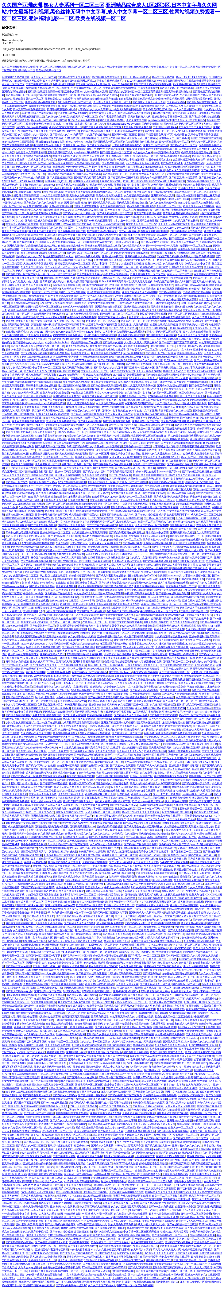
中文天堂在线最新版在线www (61, 632)
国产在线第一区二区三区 (202, 855)
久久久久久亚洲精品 (32, 267)
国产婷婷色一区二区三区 (186, 984)
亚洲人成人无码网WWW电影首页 (53, 1066)
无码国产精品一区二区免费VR (38, 887)
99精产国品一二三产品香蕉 (145, 428)
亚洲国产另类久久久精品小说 (29, 378)
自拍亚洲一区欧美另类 (69, 765)
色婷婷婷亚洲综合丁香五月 (197, 1249)
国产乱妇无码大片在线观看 (168, 1228)
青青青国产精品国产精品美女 (135, 95)
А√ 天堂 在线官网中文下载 (177, 1073)
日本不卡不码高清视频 (14, 525)
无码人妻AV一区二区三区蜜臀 (135, 496)
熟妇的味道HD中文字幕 (36, 1217)
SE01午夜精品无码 (84, 95)
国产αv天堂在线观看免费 (72, 869)
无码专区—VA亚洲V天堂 (27, 539)
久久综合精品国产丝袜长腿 (58, 855)
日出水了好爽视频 (63, 123)
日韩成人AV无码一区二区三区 (53, 690)
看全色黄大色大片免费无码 (144, 317)
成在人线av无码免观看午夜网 (203, 450)
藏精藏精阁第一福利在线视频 (153, 209)
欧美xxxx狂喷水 (58, 600)
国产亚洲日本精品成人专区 (139, 367)
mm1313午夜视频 (122, 84)
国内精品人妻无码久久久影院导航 (63, 1070)
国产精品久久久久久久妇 (40, 916)
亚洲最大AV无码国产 (114, 819)
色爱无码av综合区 (185, 1206)
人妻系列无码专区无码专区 (85, 277)
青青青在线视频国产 (135, 191)
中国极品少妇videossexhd (196, 815)
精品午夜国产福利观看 (145, 1256)
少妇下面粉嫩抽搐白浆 (139, 1063)
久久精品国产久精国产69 (37, 693)
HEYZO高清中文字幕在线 (135, 528)
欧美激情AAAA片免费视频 (23, 310)
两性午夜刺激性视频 (113, 407)
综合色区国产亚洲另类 (30, 1045)
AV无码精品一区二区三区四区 (202, 995)
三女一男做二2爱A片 (195, 1263)
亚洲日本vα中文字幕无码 (37, 396)
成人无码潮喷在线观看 (190, 901)
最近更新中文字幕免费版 (171, 679)
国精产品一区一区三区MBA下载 (137, 952)
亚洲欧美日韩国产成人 (60, 152)
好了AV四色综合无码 (23, 364)
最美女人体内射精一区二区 (77, 815)
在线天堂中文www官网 (81, 600)
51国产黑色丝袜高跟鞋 (180, 571)
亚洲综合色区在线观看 (41, 475)
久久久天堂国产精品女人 (102, 1285)
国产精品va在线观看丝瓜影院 (172, 593)
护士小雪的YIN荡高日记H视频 (118, 389)
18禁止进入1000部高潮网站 (148, 475)
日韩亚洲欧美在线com (203, 1256)
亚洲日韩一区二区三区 (124, 134)
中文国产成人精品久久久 (175, 668)
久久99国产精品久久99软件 (97, 550)
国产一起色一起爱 (110, 188)
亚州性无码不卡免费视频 (23, 833)
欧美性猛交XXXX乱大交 (74, 822)
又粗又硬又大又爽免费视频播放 (142, 227)
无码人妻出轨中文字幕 (123, 1120)
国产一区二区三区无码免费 (108, 252)
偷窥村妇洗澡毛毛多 (16, 331)
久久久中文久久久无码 (146, 862)
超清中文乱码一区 (12, 1095)
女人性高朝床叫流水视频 (16, 1210)
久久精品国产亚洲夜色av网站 (47, 313)
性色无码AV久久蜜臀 (156, 485)
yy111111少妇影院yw (154, 977)
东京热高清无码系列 (53, 776)
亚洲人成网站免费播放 (179, 908)
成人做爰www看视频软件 (97, 1195)
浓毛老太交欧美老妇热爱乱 (70, 640)
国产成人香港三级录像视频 (175, 690)
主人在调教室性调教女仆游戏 (147, 1242)
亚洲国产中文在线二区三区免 (44, 837)
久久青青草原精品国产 (99, 1163)
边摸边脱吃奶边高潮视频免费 (112, 776)
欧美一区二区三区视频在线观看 (170, 1195)
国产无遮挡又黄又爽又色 (203, 234)
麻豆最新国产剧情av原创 (114, 643)
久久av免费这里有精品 (199, 708)
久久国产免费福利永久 (134, 718)
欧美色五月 (30, 614)
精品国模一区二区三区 (71, 1271)
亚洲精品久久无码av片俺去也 (61, 424)
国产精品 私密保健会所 (92, 1038)
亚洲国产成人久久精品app (23, 934)
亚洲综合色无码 (45, 242)
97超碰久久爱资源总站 (14, 794)
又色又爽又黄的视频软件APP (144, 744)
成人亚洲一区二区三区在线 (69, 321)
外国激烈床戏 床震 (146, 579)
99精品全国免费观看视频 (126, 1081)
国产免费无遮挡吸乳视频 (186, 733)
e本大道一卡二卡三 (125, 220)
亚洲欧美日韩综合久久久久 (60, 511)
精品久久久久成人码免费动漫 (79, 718)
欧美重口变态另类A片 (40, 1124)
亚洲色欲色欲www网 (13, 518)
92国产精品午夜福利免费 (147, 711)
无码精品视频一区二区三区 (197, 794)
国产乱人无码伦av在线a (18, 991)
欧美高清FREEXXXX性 (67, 536)
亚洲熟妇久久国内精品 (135, 346)
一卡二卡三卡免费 (162, 1181)
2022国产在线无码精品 (131, 381)
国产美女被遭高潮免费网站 (63, 295)
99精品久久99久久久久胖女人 (185, 338)
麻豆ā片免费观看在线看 (152, 313)
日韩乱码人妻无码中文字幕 (54, 898)
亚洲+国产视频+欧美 (117, 1152)
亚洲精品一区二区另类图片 (102, 952)
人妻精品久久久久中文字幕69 (175, 349)
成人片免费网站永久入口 (35, 708)
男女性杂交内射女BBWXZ (188, 880)
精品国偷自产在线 (18, 288)
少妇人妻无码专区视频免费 (61, 611)
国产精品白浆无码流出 (119, 851)
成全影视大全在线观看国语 (56, 568)
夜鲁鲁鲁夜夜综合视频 (33, 844)
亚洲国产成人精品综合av (67, 876)
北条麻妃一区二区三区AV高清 (102, 321)
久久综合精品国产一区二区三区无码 (68, 844)
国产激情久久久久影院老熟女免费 (56, 1091)
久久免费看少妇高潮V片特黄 (156, 772)
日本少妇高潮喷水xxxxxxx (97, 1217)
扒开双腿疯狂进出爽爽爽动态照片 (64, 1220)
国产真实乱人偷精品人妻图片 (54, 1202)
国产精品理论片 (81, 758)
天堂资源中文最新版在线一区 (139, 260)
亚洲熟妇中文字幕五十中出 (97, 579)
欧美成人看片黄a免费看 (109, 195)
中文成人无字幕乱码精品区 (41, 159)
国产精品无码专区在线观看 (145, 693)
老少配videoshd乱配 (77, 346)
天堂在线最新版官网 (186, 1253)
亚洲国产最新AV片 (34, 571)
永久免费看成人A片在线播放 (87, 898)
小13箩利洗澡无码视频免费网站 (82, 1181)
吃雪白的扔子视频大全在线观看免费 (185, 912)
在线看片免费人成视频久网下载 (113, 801)
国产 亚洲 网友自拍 (103, 166)
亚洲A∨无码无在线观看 (68, 471)
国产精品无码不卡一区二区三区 (39, 668)
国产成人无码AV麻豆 (98, 145)
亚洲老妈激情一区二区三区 (58, 457)
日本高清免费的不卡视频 (138, 1149)
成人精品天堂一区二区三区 (57, 1131)
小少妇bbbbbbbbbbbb (57, 342)
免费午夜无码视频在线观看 (175, 317)
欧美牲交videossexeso (26, 758)
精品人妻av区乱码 (185, 195)
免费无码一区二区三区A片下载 (110, 912)
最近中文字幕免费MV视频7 (26, 457)
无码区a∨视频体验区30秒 (110, 600)
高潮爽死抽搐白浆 (89, 389)
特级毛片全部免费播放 (74, 966)
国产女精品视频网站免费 (112, 995)
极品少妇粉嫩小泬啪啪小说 (116, 1091)
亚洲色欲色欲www (204, 1242)
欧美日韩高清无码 (111, 880)
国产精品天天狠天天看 (191, 873)
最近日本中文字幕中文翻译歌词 (81, 1170)
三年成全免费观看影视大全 (140, 1131)
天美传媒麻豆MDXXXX (175, 399)
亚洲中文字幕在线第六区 (39, 937)
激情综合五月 (126, 525)
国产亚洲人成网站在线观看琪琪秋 (102, 127)
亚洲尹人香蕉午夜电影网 (154, 1038)
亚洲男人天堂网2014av (176, 1041)
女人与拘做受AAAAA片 (199, 1084)
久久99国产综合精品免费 (171, 686)
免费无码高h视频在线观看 (47, 715)
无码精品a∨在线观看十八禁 (163, 417)
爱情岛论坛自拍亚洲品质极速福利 (191, 787)
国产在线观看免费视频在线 (151, 1127)
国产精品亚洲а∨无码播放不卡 (186, 238)
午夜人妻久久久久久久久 (74, 1210)
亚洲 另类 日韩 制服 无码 (86, 310)
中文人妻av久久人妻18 (132, 1134)
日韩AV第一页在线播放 (206, 908)
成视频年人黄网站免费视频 (205, 790)
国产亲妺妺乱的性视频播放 (197, 471)
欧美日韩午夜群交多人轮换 (204, 288)
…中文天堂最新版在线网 (54, 195)
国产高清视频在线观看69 (150, 614)
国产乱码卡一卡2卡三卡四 (187, 374)
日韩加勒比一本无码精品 (108, 446)
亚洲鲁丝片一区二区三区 (31, 174)
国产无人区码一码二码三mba (61, 267)
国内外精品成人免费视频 (39, 220)
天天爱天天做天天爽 (160, 747)
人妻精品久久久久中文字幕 (93, 109)
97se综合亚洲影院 (62, 163)
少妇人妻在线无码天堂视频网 (37, 1192)
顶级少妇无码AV (166, 1030)
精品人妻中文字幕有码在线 (63, 521)
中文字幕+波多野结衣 (206, 274)
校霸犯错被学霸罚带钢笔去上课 (55, 95)
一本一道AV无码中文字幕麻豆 (77, 830)
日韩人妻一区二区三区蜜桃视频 (19, 1202)
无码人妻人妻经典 (142, 281)
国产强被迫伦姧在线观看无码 (179, 428)
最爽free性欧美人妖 (19, 1138)
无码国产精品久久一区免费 (26, 776)
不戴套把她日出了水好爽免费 (203, 686)
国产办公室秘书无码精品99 (105, 385)
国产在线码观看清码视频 (157, 561)
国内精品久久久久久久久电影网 (108, 658)
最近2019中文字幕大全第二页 (84, 489)
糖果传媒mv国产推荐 (34, 941)
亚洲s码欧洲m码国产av (126, 991)
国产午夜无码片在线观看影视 (77, 1253)
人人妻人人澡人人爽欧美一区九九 (112, 102)
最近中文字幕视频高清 (80, 227)
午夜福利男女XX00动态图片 (18, 1249)
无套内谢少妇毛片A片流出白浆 (93, 84)
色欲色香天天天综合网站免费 (71, 1142)
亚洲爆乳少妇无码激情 (102, 159)
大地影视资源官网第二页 (30, 116)
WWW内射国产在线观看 (78, 224)
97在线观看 (123, 794)
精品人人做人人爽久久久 (123, 568)
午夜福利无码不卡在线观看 (139, 593)
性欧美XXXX (170, 962)
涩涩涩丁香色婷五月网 (96, 1070)
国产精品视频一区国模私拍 (123, 177)
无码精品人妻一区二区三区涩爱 (47, 840)
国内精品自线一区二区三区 (66, 1217)
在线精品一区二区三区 (95, 622)
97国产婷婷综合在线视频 (72, 482)
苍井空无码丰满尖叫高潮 (138, 589)
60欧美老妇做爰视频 (165, 873)
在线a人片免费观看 (182, 453)
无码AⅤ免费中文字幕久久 (112, 234)
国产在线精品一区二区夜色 (182, 1224)
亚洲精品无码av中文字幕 (168, 1263)
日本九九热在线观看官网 (197, 331)
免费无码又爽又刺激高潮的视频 (196, 683)
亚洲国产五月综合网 (170, 1210)
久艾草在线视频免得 (17, 880)
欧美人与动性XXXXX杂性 (203, 894)
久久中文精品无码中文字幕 (181, 299)
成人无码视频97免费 (149, 1041)
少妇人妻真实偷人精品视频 (175, 156)
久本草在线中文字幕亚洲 (143, 410)
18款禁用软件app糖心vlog (205, 1063)
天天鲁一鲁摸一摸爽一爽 (46, 966)
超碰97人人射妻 (104, 331)
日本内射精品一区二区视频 (46, 858)
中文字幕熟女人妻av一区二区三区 (159, 611)
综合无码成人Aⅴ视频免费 (83, 1102)
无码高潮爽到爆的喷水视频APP (84, 654)
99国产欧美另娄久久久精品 (205, 1231)
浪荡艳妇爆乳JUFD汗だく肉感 (84, 919)
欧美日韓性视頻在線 (68, 371)
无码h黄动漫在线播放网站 (155, 991)
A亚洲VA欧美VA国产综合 (139, 403)
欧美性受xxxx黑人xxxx (103, 987)
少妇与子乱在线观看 (147, 471)
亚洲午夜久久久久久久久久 (187, 1145)
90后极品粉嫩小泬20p (132, 848)
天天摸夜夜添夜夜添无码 (79, 191)
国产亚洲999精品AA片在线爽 (42, 1253)
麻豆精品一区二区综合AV (78, 1174)
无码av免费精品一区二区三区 (131, 1002)
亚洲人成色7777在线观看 (153, 217)
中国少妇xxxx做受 (148, 87)
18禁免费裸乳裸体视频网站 (80, 138)
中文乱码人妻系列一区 (152, 174)
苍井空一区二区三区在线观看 (31, 600)
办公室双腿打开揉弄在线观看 (168, 181)
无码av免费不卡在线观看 (126, 571)
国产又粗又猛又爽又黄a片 (40, 650)
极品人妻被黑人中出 (53, 252)
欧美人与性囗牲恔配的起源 (92, 901)
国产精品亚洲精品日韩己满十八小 (108, 1210)
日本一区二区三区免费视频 (78, 858)
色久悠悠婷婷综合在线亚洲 (156, 1142)
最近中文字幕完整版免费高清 (28, 421)
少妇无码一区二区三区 (185, 1134)
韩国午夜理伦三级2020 (173, 887)
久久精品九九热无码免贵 (110, 980)
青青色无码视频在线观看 (148, 701)
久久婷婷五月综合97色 (204, 643)
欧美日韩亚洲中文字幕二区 (82, 582)
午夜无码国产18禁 (179, 1163)
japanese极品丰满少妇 (203, 647)
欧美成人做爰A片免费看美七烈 (84, 1005)
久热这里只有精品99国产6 (135, 1177)
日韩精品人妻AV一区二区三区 (34, 163)
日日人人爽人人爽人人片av (60, 948)
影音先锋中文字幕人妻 (142, 1055)
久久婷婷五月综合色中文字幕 (160, 683)
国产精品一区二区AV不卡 (125, 1174)
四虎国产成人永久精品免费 (152, 765)
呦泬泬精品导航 (72, 991)
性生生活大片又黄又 (111, 148)
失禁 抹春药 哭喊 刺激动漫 (146, 1073)
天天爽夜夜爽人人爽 (139, 116)
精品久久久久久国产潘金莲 (53, 589)
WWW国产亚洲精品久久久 (92, 1224)
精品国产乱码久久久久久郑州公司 (141, 812)
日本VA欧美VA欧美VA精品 (158, 109)
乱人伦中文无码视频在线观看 (189, 543)
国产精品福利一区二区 (42, 625)
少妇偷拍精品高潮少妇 (81, 575)
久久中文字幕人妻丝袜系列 (203, 887)
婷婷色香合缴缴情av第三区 (96, 1116)
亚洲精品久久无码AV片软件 (147, 934)
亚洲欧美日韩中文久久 (46, 686)
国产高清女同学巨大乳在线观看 (103, 747)
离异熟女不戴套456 (52, 360)
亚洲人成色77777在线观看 (79, 908)
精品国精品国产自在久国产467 (75, 260)
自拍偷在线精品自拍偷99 (80, 959)
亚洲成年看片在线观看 (80, 1059)
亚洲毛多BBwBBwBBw (148, 708)
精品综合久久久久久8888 (80, 435)
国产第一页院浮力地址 (14, 1063)
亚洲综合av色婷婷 (56, 636)
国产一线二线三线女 (138, 618)
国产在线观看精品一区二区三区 (48, 1059)
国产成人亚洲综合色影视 (204, 227)
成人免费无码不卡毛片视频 (41, 374)
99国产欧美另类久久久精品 (180, 356)
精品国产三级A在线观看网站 (150, 1023)
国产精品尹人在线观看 (206, 812)
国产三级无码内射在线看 (42, 525)
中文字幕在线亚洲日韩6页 (104, 500)
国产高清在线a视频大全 (194, 260)
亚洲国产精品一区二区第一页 (106, 1149)
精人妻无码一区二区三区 (116, 919)
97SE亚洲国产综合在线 (142, 998)
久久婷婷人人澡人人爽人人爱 (112, 564)
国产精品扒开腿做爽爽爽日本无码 (113, 1199)
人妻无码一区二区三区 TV (148, 1084)
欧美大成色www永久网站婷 (199, 206)
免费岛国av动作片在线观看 (149, 754)
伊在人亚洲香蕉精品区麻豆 (149, 586)
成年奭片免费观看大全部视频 (184, 751)
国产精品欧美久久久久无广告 (49, 227)
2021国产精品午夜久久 (149, 389)
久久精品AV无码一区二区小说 (25, 1127)
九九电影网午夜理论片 (202, 980)
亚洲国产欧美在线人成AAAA (117, 514)
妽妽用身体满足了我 (126, 650)
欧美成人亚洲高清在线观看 (30, 636)
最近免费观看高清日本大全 (58, 256)
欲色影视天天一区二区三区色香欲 (174, 1016)
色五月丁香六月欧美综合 (100, 937)
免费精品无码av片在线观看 (103, 546)
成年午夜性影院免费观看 (113, 116)
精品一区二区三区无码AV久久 (154, 521)
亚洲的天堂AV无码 (55, 1005)
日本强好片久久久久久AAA (90, 123)
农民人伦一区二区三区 (179, 274)
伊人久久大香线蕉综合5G (41, 579)
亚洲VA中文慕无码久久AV (25, 568)
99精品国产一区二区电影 (116, 277)
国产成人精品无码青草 (107, 1027)
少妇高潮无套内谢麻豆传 (183, 1012)
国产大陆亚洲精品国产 (69, 779)
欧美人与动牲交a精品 (142, 783)
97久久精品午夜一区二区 (117, 1238)
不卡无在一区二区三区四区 (141, 980)
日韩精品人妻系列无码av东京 (185, 267)
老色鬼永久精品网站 (22, 464)
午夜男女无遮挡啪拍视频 (88, 98)
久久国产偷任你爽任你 (97, 134)
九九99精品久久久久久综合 (31, 521)
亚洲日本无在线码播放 (161, 503)
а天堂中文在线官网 (12, 779)
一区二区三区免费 (75, 1012)
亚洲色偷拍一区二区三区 (137, 446)
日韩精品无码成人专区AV (190, 500)
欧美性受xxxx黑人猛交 (65, 156)
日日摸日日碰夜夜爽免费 (129, 1048)
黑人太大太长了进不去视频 (47, 1138)
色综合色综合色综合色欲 (66, 285)
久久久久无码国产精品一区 (69, 442)
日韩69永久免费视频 (16, 661)
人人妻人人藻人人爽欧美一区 (62, 805)
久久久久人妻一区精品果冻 (95, 1041)
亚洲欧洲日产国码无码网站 (167, 1267)
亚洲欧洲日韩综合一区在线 (103, 482)
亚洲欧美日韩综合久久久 (85, 708)
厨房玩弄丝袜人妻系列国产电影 (103, 891)
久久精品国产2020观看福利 (129, 331)
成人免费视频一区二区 (47, 464)
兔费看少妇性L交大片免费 (173, 378)
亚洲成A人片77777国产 (191, 1027)
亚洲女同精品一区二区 (123, 507)
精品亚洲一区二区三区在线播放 (149, 435)
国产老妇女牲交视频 (146, 514)
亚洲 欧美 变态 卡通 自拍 (94, 632)
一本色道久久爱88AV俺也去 (73, 658)
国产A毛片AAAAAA (160, 718)
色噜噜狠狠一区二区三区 (204, 1113)
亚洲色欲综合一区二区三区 (55, 532)
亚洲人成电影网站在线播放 (37, 356)
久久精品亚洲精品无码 (103, 381)
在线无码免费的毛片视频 (117, 711)
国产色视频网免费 (91, 819)
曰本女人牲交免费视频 (207, 87)
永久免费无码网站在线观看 (173, 980)
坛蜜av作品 (88, 564)
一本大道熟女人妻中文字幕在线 (134, 303)
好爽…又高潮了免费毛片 (83, 1106)
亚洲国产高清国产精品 (143, 941)
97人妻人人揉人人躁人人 (143, 378)
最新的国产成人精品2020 (42, 1271)
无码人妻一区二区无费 (203, 141)
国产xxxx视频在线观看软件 (17, 138)
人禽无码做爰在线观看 (131, 944)
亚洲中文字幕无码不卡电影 (164, 675)
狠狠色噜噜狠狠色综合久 (177, 919)
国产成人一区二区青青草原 (147, 830)
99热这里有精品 (196, 1156)
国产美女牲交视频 (103, 468)
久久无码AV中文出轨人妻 (50, 364)
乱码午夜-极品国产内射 (87, 163)
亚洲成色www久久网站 (28, 489)
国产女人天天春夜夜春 (88, 1055)
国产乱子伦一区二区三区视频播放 (91, 571)
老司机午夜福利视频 (209, 209)
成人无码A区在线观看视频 (90, 1152)
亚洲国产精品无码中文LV (115, 722)
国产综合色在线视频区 (18, 715)
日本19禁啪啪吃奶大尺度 (203, 1045)
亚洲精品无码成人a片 (53, 1077)
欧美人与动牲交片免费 (78, 141)
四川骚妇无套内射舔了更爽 (84, 148)
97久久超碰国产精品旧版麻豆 (56, 740)
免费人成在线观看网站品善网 (93, 1120)
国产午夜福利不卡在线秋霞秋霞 (149, 654)
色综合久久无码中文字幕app (91, 539)
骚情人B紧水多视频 (124, 579)
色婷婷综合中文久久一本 (42, 1260)
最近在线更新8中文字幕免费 (105, 1030)
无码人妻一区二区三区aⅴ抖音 (115, 1077)
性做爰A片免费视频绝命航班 (138, 1281)
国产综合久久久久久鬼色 (78, 468)
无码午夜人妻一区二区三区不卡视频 (157, 507)
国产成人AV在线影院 (89, 421)
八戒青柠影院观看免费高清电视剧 (80, 722)
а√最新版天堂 (36, 805)
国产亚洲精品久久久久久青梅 (56, 217)
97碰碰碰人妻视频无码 (97, 1099)
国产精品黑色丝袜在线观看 (23, 769)
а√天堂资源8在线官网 (35, 206)
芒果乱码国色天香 (174, 98)
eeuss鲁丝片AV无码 (124, 432)
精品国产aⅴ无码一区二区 (109, 761)
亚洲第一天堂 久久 (36, 962)
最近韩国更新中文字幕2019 (106, 353)
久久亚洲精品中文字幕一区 (174, 672)
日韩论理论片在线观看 (59, 174)
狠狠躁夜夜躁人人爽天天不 (182, 1023)
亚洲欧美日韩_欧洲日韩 (58, 181)
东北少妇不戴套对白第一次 (70, 952)
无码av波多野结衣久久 (195, 1152)
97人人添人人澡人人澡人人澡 (200, 1210)
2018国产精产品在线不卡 (194, 618)
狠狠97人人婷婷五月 (54, 1027)
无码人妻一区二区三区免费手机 (150, 948)
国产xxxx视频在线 (129, 231)
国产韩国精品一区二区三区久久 (110, 141)
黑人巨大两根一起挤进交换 (20, 317)
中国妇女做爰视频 (135, 148)
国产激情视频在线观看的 (22, 87)
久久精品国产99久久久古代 (73, 1030)
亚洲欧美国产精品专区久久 (78, 801)
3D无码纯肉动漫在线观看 (141, 790)
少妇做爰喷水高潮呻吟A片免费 (126, 1192)
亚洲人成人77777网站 (42, 661)
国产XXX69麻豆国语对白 (69, 170)
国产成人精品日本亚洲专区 (202, 744)
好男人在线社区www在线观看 (191, 285)
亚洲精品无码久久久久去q (32, 130)
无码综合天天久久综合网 (182, 528)
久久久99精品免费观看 (57, 1045)
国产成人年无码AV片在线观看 (165, 1002)
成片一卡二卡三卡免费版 (167, 794)
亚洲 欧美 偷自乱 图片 (82, 589)
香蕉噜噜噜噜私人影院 (189, 353)
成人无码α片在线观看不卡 (35, 564)
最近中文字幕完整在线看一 (20, 923)
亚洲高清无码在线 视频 (110, 589)
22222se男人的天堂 (210, 1224)
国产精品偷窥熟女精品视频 (98, 675)
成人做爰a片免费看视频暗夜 (128, 374)
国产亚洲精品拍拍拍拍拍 (46, 822)
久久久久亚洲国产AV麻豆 (188, 109)
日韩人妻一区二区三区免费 (161, 959)
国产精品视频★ (26, 242)
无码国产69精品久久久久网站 (151, 238)
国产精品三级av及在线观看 (159, 518)
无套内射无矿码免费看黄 (137, 127)
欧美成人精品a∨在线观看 (70, 184)
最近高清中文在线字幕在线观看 (151, 851)
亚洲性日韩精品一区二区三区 (195, 808)
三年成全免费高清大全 (195, 589)
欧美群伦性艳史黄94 (173, 708)
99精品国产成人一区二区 (108, 191)
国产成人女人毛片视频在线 (189, 424)
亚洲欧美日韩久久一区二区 (28, 98)
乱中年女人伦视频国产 (198, 891)
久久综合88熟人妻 (173, 263)
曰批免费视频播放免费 (55, 977)
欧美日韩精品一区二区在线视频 (161, 840)
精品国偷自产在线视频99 (143, 141)
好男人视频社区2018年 (42, 238)
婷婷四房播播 (112, 926)
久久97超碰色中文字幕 (41, 952)
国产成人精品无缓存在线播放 (114, 1102)
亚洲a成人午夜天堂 (113, 256)
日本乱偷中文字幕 (174, 1084)
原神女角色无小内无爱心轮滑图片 (148, 489)
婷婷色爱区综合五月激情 (153, 1163)
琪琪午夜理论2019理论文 (183, 654)
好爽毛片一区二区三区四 (119, 754)
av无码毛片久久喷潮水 (124, 833)
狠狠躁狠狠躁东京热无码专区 (72, 1113)
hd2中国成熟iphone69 (122, 371)
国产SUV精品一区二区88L (126, 1220)
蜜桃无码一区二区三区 (14, 1167)
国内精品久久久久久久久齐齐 (161, 1192)
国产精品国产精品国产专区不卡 (52, 736)
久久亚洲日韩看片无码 (189, 346)
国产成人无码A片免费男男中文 (171, 496)
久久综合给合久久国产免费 (193, 335)
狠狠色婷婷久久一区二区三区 (124, 539)
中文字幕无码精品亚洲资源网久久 (158, 901)
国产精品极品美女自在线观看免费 (112, 464)
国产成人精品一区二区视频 (136, 1027)
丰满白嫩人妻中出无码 (116, 941)
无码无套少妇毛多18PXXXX (64, 1088)
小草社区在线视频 (157, 837)
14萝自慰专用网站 (149, 442)
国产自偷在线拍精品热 (158, 374)
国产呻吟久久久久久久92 (180, 754)
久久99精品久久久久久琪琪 (145, 439)
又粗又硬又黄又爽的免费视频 (131, 675)
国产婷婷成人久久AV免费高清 (67, 134)
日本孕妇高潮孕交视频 (191, 1048)
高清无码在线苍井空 (85, 1131)
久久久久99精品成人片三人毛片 (120, 1202)
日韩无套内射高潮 (34, 1005)
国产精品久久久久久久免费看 (40, 202)
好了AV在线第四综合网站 (45, 1134)
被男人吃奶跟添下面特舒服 (82, 281)
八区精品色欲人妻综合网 (187, 772)
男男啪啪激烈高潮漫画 (40, 442)
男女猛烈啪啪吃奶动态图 (114, 998)
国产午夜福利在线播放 (201, 1055)
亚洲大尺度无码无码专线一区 (139, 385)
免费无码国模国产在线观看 (205, 1163)
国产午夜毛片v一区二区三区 (143, 955)
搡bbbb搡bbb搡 (183, 306)
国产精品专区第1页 (172, 163)
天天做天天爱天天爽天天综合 (194, 127)
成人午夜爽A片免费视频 (109, 923)
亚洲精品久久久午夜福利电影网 (183, 475)
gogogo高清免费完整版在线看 (65, 962)
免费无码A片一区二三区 (83, 116)
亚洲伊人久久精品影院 (153, 571)
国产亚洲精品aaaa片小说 (123, 740)
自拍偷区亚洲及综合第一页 (127, 1138)
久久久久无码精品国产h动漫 (174, 224)
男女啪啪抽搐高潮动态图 (72, 231)
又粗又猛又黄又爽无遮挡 (172, 858)
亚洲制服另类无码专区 (206, 410)
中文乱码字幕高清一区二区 (143, 779)
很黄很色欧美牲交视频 (14, 403)
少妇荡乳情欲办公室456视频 (32, 127)
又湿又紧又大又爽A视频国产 (125, 457)
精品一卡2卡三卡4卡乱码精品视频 (146, 908)
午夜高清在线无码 (203, 1120)
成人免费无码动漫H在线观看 (18, 446)
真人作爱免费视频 (66, 586)
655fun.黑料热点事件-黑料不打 (159, 249)
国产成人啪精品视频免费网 (60, 1224)
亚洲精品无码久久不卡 (52, 654)
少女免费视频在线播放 (43, 1002)
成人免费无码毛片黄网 (154, 1081)
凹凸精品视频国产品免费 (89, 1127)
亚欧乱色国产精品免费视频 (147, 98)
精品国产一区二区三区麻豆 (194, 715)
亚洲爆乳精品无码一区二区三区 (194, 704)
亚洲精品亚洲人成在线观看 (140, 256)
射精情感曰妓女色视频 (56, 277)
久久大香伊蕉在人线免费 (204, 955)
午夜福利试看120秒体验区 (108, 815)
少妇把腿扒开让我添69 (61, 407)
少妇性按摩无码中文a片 (192, 937)
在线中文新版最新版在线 (154, 231)
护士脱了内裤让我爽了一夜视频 (164, 729)
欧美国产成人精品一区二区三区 (99, 396)
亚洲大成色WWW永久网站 (72, 113)
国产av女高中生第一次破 (142, 679)
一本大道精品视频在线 (71, 747)
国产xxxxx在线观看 (106, 1109)
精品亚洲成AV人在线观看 (170, 1156)
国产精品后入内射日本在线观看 (111, 439)
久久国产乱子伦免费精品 (72, 729)
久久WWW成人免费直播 (32, 177)
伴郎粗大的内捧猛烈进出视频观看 (101, 285)
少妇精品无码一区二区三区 (177, 1070)
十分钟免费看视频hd (81, 1249)
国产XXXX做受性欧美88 (34, 353)
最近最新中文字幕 (199, 166)
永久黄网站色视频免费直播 (149, 460)
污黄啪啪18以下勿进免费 (63, 851)
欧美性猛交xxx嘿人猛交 (89, 905)
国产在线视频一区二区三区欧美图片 (145, 797)
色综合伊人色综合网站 (50, 923)
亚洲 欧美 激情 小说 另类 (152, 930)
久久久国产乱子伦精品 (36, 1231)
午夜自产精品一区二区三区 (63, 1041)
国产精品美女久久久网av (193, 148)
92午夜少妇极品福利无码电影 (72, 1281)
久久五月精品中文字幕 (137, 392)
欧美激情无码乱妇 (141, 794)
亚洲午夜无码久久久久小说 (72, 969)
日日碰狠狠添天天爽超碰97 (161, 335)
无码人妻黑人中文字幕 (36, 1120)
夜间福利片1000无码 (62, 1188)
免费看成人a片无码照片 (36, 338)
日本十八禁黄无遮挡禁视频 (164, 1213)
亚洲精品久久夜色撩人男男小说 (104, 1034)
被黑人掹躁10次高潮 (188, 1124)
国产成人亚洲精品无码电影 (41, 869)
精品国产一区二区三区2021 (195, 245)
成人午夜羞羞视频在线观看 (173, 582)
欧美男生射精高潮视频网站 (193, 249)
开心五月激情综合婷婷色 (45, 557)
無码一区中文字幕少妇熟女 (150, 493)
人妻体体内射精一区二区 (197, 575)
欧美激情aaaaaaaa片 (169, 575)
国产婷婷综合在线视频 (138, 364)
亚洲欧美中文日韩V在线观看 (100, 335)
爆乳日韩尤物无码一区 (188, 1109)
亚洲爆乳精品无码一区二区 (42, 729)
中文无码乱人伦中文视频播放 (188, 120)
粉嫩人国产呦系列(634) (18, 199)
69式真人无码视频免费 (73, 557)
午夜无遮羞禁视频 (177, 797)
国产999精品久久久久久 (43, 665)
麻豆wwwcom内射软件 (61, 1278)
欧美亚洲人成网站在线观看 (20, 1091)
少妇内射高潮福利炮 (123, 1271)
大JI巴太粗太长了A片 (81, 977)
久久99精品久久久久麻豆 (27, 977)
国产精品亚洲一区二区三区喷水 (120, 174)
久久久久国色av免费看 (115, 1055)
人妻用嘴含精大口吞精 (165, 446)
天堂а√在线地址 (79, 543)
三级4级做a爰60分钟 (179, 328)
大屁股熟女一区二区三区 (136, 1185)
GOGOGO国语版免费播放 (68, 335)
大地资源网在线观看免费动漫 (171, 554)
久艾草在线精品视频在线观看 (38, 543)
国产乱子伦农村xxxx (112, 797)
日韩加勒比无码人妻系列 (71, 525)
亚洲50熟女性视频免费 (100, 869)
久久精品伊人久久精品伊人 (33, 134)
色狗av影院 (90, 962)
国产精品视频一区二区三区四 (168, 1177)
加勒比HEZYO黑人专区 (146, 1077)
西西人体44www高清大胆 (30, 618)
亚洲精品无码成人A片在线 (45, 815)
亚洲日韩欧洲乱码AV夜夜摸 (205, 399)
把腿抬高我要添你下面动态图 (186, 231)
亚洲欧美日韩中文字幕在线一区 (131, 184)
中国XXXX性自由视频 (40, 209)
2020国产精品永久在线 (161, 1109)
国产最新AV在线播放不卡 (67, 561)
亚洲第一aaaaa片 (23, 1185)
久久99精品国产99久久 (119, 156)
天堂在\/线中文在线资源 (90, 926)
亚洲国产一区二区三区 (155, 145)
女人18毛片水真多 (141, 1249)
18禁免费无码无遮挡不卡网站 (121, 772)
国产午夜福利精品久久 (73, 1081)
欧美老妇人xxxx (94, 887)
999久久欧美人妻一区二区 (25, 460)
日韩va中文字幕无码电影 (167, 589)
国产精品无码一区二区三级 (39, 1142)
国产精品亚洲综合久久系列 (34, 188)
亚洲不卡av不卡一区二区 (70, 683)
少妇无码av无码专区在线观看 (109, 955)
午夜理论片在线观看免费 (37, 156)
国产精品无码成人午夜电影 (201, 281)
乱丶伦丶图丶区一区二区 (59, 930)
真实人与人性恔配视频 (88, 855)
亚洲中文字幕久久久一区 (23, 589)
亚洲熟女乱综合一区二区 (133, 396)
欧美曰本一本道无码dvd (73, 604)
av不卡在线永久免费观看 (142, 234)
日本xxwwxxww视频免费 (208, 1271)
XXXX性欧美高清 (134, 815)
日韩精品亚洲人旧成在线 (123, 930)
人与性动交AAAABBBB (36, 984)
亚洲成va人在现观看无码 (97, 374)
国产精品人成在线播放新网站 (34, 876)
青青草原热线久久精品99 (193, 324)
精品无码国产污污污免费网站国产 (72, 166)
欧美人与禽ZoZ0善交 (205, 948)
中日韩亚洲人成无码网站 (134, 503)
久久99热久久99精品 (57, 116)
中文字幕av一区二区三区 (46, 367)
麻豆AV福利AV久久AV (191, 392)
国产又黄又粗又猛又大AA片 (192, 916)
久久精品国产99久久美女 (142, 582)
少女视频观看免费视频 (131, 263)
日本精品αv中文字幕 (157, 532)
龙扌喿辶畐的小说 (60, 708)
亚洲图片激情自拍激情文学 (206, 138)
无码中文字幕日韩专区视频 (203, 134)
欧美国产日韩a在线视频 (92, 851)
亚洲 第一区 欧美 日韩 (43, 1048)
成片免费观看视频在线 (20, 826)
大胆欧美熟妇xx (207, 217)
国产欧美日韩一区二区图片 (109, 364)
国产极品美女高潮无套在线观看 (163, 815)
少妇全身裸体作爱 (136, 120)
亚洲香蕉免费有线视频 (29, 439)
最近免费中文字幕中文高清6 (106, 346)
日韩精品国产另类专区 (95, 1192)
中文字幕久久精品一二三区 (181, 586)
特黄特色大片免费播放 (208, 1170)
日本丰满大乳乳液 (53, 80)
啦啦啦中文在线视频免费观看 (125, 622)
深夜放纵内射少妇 (18, 1256)
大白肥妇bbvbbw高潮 (109, 718)
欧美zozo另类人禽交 (152, 726)
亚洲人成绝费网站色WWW (60, 905)
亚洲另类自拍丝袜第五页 (109, 306)
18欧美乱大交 (159, 528)
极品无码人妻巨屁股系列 (37, 285)
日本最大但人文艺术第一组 (119, 905)
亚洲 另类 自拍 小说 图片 (25, 783)
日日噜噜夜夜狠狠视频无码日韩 (197, 446)
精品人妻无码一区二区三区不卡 (83, 1238)
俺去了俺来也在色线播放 (172, 450)
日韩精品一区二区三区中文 (82, 478)
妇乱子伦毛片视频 (76, 546)
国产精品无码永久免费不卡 (87, 618)
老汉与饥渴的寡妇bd (66, 597)
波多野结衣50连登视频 (58, 883)
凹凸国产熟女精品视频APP (172, 256)
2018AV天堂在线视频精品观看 (201, 407)
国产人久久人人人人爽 (62, 1120)
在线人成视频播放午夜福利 (95, 733)
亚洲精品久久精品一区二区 (98, 916)
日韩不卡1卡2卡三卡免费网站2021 (30, 1188)
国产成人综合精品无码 (180, 930)
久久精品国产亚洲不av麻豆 (180, 432)
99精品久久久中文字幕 (198, 263)
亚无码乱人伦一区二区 (43, 77)
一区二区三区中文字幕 (202, 554)
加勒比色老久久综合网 (161, 1066)
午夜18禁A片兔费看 (94, 779)
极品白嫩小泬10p (24, 478)
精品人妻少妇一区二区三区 (58, 1084)
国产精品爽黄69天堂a (68, 1167)
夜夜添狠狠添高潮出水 (70, 245)
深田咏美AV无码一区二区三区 (75, 102)
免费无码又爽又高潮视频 (76, 1016)
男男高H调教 (153, 758)
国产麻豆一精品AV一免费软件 (158, 916)
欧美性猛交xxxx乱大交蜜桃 (61, 417)
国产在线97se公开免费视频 (88, 883)
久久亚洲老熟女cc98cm (144, 1152)
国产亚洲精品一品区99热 (92, 1095)
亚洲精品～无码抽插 (55, 439)
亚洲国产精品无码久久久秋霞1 (82, 607)
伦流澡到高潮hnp (30, 944)
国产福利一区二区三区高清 (161, 353)
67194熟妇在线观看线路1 (141, 80)
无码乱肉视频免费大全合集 (154, 833)
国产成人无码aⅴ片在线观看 (181, 1102)
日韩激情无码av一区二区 (107, 1185)
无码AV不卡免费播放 (40, 335)
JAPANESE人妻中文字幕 (174, 862)
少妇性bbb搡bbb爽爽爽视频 (172, 1131)
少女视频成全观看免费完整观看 (121, 597)
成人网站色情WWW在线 (24, 303)
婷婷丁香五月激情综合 (36, 389)
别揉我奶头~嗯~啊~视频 (21, 987)
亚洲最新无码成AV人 (168, 625)
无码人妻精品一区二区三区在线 (82, 880)
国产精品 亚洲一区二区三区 (115, 152)
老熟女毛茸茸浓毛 (100, 1138)
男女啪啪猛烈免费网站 (89, 948)
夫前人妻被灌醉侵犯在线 (147, 661)
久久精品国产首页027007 (33, 507)
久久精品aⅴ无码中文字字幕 (107, 593)
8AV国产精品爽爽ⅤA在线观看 (155, 805)
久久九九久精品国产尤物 (181, 819)
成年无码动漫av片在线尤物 (40, 102)
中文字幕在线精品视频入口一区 (131, 1217)
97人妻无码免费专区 (57, 643)
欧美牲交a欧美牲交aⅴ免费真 (149, 1102)
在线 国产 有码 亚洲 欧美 (42, 496)
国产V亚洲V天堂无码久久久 (161, 148)
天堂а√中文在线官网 (60, 206)
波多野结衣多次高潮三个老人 (167, 1052)
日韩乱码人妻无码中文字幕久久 (62, 234)
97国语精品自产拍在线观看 (38, 170)
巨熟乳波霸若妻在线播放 (90, 249)
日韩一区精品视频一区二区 (174, 141)
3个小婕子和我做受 (61, 188)
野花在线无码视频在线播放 (133, 969)
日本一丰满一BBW (194, 1002)
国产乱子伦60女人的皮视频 (166, 546)
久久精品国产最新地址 (50, 468)
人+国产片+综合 (139, 1066)
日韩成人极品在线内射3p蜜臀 (88, 1045)
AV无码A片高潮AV (12, 202)
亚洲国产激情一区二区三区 (109, 1059)
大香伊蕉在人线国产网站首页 (145, 478)
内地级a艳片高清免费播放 (169, 1034)
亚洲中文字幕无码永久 (177, 1091)
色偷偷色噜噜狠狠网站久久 (147, 919)
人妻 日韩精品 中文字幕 (24, 1016)
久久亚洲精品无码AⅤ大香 (72, 701)
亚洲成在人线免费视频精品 (61, 421)
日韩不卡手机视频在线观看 (41, 385)
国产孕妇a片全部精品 (65, 1095)
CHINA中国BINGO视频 (15, 238)
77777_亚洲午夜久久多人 (190, 1066)
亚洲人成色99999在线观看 (49, 1009)
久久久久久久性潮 (105, 751)
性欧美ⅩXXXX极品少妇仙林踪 (57, 769)
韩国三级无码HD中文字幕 (155, 597)
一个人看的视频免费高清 (72, 665)
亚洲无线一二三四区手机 (153, 338)
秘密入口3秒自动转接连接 (66, 564)
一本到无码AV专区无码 (166, 152)
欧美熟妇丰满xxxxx (183, 521)
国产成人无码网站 (105, 959)
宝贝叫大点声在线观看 (129, 987)
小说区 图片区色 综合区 (175, 439)
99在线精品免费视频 (30, 855)
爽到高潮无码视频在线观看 (174, 1256)
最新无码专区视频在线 (156, 622)
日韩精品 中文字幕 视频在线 (157, 869)
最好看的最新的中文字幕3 (106, 77)
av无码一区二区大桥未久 (67, 485)
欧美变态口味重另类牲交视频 (73, 496)
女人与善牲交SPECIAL (131, 1260)
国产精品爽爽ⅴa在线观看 (102, 1124)
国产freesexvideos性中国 (201, 371)
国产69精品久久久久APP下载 (83, 410)
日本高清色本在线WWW (67, 675)
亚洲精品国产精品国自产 (119, 199)
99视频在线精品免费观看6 (28, 1070)
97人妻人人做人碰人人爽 (167, 1249)
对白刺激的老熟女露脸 (105, 1134)
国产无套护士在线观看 (122, 765)
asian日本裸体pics (210, 905)
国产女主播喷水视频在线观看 (44, 381)
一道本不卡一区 (82, 912)
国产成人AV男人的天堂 (96, 787)
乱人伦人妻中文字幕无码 (16, 120)
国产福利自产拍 (189, 417)
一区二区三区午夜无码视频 (53, 1073)
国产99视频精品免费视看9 (16, 865)
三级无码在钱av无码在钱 (51, 450)
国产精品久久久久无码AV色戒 (131, 715)
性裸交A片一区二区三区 (50, 346)
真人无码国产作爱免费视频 (77, 367)
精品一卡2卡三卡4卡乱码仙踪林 (80, 105)
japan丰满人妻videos (32, 643)
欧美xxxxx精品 (153, 263)
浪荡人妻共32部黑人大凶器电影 (195, 202)
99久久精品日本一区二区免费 (22, 1055)
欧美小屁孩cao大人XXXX (143, 643)
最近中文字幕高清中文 (113, 1181)
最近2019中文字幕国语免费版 (104, 292)
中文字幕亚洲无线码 (29, 711)
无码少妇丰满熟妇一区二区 (135, 546)
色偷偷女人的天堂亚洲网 (35, 622)
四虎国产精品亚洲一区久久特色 (100, 503)
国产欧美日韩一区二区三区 (159, 130)
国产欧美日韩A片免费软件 (82, 1246)
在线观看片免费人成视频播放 (128, 1116)
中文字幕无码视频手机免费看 (21, 224)
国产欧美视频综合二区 (168, 367)
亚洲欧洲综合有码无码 (175, 1174)
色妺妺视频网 (35, 511)
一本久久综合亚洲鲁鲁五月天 (142, 665)
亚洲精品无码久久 (17, 245)
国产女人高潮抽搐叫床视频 (143, 1274)
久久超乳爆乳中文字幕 (178, 460)
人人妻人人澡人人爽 (127, 984)
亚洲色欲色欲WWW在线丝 (111, 679)
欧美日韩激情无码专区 (97, 1271)
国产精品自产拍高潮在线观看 (115, 105)
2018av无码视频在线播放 (16, 1228)
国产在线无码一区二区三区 (20, 274)
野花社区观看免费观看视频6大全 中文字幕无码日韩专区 (88, 625)
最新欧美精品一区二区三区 (49, 761)
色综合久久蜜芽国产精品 (197, 184)
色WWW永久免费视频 (161, 1206)
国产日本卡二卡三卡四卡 (188, 969)
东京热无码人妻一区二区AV (141, 224)
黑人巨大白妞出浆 (162, 880)
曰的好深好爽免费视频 (99, 715)
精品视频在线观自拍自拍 (111, 790)
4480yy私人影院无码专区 (129, 1145)
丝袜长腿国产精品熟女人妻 (54, 934)
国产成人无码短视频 (199, 858)
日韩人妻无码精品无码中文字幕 (155, 424)
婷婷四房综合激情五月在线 (196, 152)
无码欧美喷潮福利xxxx (82, 826)
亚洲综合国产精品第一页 (194, 611)
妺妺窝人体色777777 (149, 876)
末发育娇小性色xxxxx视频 (79, 349)
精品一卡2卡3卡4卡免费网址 (192, 77)
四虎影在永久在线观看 (129, 1253)
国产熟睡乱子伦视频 (153, 170)
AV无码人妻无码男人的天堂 (138, 647)
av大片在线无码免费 (120, 356)
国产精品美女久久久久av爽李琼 (23, 679)
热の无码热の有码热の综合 (142, 858)
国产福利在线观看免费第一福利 (45, 91)
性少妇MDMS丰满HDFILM (42, 747)
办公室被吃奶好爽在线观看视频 (179, 973)
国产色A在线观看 (132, 543)
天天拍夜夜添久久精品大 (51, 995)
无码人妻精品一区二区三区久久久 (146, 819)
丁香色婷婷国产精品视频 (197, 292)
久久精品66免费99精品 (201, 256)
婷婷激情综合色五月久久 (54, 1106)
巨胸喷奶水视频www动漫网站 (174, 321)
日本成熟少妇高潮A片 (165, 127)
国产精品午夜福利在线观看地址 (126, 532)
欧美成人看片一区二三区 (29, 901)
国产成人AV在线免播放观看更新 (90, 736)
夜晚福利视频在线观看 (60, 1145)
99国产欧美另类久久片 (191, 579)
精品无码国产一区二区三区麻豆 (204, 1246)
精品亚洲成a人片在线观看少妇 (43, 647)
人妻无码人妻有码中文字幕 (128, 1020)
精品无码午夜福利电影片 (177, 91)
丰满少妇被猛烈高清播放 (182, 1099)
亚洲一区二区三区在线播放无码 (139, 926)
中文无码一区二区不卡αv (158, 1138)
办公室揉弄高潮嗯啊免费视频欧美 (61, 460)
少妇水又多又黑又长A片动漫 (35, 1156)
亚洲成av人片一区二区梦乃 (50, 478)
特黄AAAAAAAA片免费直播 (21, 148)
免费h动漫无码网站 (63, 84)
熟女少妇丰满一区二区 (156, 1278)
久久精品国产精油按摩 (185, 220)
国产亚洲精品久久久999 (125, 604)
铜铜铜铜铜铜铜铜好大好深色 (69, 1163)
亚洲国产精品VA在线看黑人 (38, 1285)
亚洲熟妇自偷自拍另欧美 (103, 704)
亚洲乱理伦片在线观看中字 (198, 952)
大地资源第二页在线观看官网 (102, 442)
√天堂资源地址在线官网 (128, 295)
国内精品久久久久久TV (29, 256)
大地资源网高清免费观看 (102, 840)
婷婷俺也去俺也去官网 (91, 772)
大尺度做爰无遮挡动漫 (168, 952)
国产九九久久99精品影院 (184, 622)
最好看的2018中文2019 (159, 1260)
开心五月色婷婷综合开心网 (190, 518)
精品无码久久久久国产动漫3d (144, 399)
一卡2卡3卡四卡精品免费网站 (122, 1038)
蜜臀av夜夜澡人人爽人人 (103, 113)
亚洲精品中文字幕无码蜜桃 (54, 310)
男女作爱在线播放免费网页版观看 (132, 640)
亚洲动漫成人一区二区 (145, 156)
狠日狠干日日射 (129, 442)
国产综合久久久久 (43, 199)
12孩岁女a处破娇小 (58, 378)
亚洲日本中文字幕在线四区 (23, 654)
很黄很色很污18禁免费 (134, 285)
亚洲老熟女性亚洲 (174, 934)
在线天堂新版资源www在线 (23, 1106)
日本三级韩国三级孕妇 (38, 84)
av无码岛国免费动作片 (94, 475)
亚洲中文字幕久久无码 (144, 277)
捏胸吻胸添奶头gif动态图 (130, 758)
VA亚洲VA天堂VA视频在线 (81, 317)
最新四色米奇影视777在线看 (173, 1113)
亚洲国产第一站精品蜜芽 (204, 1131)
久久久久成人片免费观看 (77, 1185)
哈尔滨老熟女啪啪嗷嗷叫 (186, 1142)
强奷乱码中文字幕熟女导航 (125, 453)
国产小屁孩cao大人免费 (15, 665)
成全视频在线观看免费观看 (99, 1048)
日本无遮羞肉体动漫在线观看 (112, 435)
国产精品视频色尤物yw (158, 1145)
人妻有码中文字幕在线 (94, 862)
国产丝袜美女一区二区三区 (120, 209)
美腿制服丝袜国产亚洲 (69, 1048)
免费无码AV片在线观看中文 (201, 998)
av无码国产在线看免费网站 (166, 184)
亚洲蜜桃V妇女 (201, 349)
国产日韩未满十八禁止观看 (17, 213)
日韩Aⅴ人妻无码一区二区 (195, 865)
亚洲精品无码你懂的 (171, 407)
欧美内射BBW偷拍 (196, 1009)
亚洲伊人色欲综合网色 (67, 475)
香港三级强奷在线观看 (121, 1167)
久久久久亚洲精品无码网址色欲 (129, 1206)
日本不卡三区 (38, 912)
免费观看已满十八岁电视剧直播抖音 (108, 557)
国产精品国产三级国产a (206, 726)
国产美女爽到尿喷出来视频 (60, 901)
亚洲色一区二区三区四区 (133, 482)
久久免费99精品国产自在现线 (18, 690)
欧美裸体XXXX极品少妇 (124, 338)
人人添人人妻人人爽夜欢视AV (141, 342)
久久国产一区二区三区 (164, 392)
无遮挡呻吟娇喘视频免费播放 (183, 174)
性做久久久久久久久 (92, 199)
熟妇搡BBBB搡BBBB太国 (50, 141)
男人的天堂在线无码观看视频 (184, 435)
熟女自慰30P (89, 234)
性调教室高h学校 (131, 977)
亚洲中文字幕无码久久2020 (181, 1088)
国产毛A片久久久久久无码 (108, 367)
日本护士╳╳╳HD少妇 (151, 299)
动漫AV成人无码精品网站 (174, 1231)
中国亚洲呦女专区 (76, 303)
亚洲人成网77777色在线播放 (81, 360)
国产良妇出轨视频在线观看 (96, 1020)
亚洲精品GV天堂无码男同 (16, 410)
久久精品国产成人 (204, 665)
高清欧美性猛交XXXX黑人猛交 (123, 249)
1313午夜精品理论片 (70, 374)
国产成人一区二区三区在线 (65, 622)
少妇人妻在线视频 (116, 399)
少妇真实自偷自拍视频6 (117, 654)
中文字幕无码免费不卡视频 (141, 686)
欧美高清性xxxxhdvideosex (190, 295)
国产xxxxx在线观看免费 (53, 1102)
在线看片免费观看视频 (25, 873)
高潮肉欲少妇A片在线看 (29, 905)
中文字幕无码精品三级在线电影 (166, 482)
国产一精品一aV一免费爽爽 (158, 295)
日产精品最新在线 (77, 840)
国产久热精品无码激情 (65, 693)
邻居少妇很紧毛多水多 (158, 159)
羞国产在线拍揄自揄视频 (117, 98)
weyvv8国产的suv (170, 471)
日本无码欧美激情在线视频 (84, 744)
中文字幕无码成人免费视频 (95, 1206)
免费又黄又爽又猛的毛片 (205, 690)
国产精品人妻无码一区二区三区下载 (135, 468)
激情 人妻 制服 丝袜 (68, 650)
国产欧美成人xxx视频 (82, 751)
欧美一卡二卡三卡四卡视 (191, 396)
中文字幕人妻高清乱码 (158, 944)
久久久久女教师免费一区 (162, 202)
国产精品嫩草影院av (169, 310)
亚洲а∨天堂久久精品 (54, 489)
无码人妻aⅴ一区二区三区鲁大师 (33, 166)
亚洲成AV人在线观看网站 (111, 138)
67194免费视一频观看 (59, 912)
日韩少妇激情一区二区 (162, 346)
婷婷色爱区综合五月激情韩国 (91, 457)
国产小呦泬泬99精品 (200, 385)
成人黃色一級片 (65, 238)
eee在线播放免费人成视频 (141, 1059)
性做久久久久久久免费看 (204, 1041)
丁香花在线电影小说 (101, 865)
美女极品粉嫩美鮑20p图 (15, 453)
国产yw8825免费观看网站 (98, 220)
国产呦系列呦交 (151, 973)
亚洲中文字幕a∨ (73, 91)
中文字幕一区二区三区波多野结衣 (195, 697)
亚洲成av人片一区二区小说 (174, 138)
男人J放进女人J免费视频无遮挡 (47, 1256)
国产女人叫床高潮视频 (30, 744)
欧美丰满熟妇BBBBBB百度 (100, 794)
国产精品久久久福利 (94, 471)
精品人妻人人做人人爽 (115, 1066)
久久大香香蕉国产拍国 (112, 206)
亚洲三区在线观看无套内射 (83, 614)
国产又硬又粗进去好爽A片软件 (19, 1199)
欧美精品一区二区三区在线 (76, 1134)
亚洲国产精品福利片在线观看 (90, 177)
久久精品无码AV (176, 102)
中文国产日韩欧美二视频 (80, 776)
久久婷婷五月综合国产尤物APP (78, 790)
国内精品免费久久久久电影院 (74, 77)
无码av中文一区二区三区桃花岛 (41, 790)
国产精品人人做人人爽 (110, 1131)
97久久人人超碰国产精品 (125, 787)
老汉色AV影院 (95, 668)
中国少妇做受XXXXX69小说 (58, 539)
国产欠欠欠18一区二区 (79, 252)
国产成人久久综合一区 (207, 1077)
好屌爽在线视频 (161, 113)
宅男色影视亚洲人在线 (182, 525)
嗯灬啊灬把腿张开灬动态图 (59, 1127)
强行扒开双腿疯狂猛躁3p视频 (92, 507)
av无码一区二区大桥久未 (178, 270)
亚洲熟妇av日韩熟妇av (14, 908)
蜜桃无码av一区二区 (173, 891)
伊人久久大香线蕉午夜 (70, 1260)
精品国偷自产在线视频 (204, 769)
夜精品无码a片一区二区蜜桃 (53, 87)
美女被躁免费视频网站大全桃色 (144, 962)
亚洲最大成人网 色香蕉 (147, 1005)
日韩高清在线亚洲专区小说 (190, 736)
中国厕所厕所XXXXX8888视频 (45, 1174)
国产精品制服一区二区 (147, 199)
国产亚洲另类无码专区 (112, 120)
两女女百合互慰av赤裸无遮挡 (174, 277)
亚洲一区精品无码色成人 (136, 77)
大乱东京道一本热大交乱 (159, 381)
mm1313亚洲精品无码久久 (206, 844)
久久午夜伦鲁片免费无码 (84, 873)
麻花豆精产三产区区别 (151, 855)
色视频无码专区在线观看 (157, 543)
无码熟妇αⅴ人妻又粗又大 (161, 1124)
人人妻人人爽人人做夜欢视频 (46, 880)
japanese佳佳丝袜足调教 (182, 1081)
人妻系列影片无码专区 (47, 1109)
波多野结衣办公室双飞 (174, 1005)
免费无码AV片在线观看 (62, 507)
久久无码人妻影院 (196, 629)
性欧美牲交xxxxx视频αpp (20, 493)
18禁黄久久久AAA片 (174, 371)
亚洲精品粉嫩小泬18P (65, 772)
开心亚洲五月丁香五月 (162, 500)
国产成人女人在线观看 (90, 941)
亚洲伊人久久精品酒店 (87, 407)
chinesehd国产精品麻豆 (189, 503)
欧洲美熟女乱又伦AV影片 (49, 607)
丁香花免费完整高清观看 (121, 471)
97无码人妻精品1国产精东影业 (105, 1052)
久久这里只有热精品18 (50, 833)
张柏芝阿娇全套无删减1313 (174, 643)
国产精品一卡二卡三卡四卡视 (131, 550)
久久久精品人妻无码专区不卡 (161, 607)
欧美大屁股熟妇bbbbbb (178, 726)
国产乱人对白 (125, 701)
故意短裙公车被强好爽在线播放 (188, 485)
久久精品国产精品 (194, 163)
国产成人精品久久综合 (23, 346)
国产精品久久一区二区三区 (31, 1145)
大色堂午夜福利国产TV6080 (41, 891)
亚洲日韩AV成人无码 (162, 195)
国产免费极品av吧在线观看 (55, 758)
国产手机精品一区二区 (192, 1217)
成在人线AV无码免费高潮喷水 (91, 740)
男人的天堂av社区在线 (193, 923)
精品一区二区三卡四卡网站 (196, 457)
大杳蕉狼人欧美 (145, 1016)
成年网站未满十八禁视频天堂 (142, 600)
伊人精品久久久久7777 (130, 751)
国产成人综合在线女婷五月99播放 (143, 826)
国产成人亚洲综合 (18, 528)
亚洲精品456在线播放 (14, 91)
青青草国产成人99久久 (52, 281)
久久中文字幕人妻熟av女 (94, 805)
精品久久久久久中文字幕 (114, 378)
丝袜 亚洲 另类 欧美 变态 (72, 202)
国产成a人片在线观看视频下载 (106, 837)
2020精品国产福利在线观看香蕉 (29, 1041)
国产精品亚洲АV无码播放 (126, 170)
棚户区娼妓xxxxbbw (169, 1152)
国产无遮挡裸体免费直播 (88, 711)
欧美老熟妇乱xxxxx (176, 855)
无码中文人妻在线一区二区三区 (186, 1238)
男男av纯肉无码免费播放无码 (183, 650)
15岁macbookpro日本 (151, 166)
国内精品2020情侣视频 (110, 826)
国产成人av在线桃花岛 (52, 546)
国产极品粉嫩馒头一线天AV (71, 1285)
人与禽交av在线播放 (29, 1267)
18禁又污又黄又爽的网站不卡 (161, 937)
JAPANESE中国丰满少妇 (44, 331)
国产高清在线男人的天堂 (37, 1095)
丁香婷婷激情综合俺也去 (107, 260)
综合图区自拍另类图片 (41, 471)
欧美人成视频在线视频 (24, 1073)
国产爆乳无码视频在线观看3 (75, 528)
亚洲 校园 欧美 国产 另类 (105, 848)
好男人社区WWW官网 (14, 496)
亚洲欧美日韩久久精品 (182, 532)
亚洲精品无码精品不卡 (76, 987)
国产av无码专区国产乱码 (68, 220)
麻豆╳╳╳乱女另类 (34, 919)
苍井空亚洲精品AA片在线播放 (64, 1263)
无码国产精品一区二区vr (176, 661)
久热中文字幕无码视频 (14, 640)
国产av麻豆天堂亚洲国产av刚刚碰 (85, 399)
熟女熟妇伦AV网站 (42, 865)
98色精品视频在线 (81, 690)
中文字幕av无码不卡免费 (43, 794)
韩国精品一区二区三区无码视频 (127, 632)
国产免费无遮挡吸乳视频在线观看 (55, 493)
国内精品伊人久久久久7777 (17, 998)
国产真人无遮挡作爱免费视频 (117, 708)
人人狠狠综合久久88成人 (117, 948)
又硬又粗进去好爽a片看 (145, 769)
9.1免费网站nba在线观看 (61, 270)
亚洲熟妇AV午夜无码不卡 (184, 1038)
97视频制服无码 (55, 1052)
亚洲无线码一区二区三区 (48, 991)
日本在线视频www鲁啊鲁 (129, 130)
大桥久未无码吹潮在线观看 (52, 980)
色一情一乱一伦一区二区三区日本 (56, 274)
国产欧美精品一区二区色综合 (71, 865)
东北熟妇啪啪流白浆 (173, 722)
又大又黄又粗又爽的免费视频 (39, 658)
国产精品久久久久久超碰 (116, 934)
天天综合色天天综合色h (199, 1034)
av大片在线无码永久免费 (110, 403)
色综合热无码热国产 (43, 432)
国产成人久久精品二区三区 (110, 858)
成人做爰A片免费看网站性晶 (125, 109)
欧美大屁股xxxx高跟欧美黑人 (150, 414)
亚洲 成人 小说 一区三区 (99, 1213)
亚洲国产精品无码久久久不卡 (97, 130)
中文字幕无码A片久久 (122, 1016)
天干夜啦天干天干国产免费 (20, 468)
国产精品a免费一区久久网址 (71, 518)
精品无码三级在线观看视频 (46, 718)
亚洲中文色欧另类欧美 (146, 668)
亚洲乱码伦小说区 (76, 1052)
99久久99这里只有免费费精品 (138, 625)
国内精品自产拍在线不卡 (131, 959)
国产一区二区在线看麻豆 (93, 424)
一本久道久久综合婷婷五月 (38, 597)
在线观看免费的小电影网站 (45, 288)
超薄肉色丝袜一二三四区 (19, 514)
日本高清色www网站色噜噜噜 (160, 1095)
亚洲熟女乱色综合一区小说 (178, 389)
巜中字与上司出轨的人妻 (122, 424)
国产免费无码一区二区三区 (50, 446)
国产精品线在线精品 (170, 292)
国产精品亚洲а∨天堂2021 (155, 242)
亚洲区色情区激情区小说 (106, 528)
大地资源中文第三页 (175, 826)
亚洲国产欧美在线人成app (112, 317)
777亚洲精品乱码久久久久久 (190, 252)
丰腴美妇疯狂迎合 (143, 1045)
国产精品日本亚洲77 (200, 801)
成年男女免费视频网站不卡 (174, 514)
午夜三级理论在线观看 (25, 399)
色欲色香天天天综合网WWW (123, 611)
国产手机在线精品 (59, 353)
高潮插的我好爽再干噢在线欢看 (190, 568)
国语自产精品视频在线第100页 (155, 134)
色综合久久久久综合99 (41, 184)
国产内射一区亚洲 (99, 453)
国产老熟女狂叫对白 (166, 1281)
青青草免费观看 (100, 1016)
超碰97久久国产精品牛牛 (69, 812)
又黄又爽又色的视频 (22, 736)
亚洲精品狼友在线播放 (58, 618)
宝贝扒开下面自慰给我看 (122, 876)
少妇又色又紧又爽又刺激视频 (42, 894)
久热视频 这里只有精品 (41, 1167)
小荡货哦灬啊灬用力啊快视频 (18, 414)
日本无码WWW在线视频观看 (29, 109)
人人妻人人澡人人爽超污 (198, 1267)
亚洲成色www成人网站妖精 (195, 1149)
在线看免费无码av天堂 (50, 704)
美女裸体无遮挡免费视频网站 (119, 87)
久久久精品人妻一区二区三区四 (170, 364)
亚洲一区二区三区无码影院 (73, 159)
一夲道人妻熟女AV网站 (80, 1027)
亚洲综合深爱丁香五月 (99, 432)
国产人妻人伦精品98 (120, 862)
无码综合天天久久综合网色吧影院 (141, 891)
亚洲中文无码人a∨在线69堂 (142, 1159)
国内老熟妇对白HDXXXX (142, 575)
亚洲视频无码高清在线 (85, 181)
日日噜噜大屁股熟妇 (16, 808)
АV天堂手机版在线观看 (186, 84)
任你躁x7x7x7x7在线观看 (199, 482)
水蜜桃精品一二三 (126, 521)
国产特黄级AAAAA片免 (156, 539)
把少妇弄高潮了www (139, 1181)
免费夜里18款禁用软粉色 (165, 618)
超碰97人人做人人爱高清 (45, 1213)
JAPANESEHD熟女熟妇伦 (190, 130)
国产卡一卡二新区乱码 (127, 916)
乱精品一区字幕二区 (141, 776)
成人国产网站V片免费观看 (139, 636)
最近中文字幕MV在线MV (123, 805)
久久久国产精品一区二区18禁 (151, 525)
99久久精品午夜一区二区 (16, 313)
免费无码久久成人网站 (203, 593)
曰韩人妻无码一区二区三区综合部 (21, 1077)
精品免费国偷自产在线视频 (86, 342)
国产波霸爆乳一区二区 (96, 765)
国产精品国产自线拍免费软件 (142, 407)
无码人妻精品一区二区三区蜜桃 (102, 812)
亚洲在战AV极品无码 (194, 600)
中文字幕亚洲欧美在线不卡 (28, 424)
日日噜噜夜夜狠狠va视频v (61, 109)
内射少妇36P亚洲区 (155, 751)
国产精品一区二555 (16, 482)
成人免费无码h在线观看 (130, 335)
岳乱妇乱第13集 (83, 1231)
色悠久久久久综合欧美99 (84, 643)
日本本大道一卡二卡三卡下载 (136, 554)
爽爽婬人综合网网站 (62, 1152)
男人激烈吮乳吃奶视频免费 (26, 754)
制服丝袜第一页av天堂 (164, 188)
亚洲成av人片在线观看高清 (81, 1009)
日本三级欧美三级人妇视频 (146, 564)
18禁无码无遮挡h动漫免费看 (173, 790)
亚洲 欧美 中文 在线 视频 (64, 1206)
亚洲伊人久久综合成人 (25, 1030)
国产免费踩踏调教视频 (41, 640)
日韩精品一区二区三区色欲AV (47, 1238)
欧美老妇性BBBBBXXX (103, 1235)
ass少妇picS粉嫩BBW (86, 152)
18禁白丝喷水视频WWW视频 (77, 1228)
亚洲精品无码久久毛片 (89, 1156)
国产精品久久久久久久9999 (79, 923)
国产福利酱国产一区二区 (200, 679)
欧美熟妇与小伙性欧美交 (154, 267)
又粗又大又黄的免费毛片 (120, 1088)
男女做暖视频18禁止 (51, 224)
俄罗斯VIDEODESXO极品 (26, 1131)
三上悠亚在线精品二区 (33, 249)
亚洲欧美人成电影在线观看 (110, 349)
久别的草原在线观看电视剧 (40, 779)
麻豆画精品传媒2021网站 (42, 245)
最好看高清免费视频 (92, 1088)
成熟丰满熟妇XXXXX (68, 579)
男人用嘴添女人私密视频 (205, 224)
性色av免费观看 (19, 625)
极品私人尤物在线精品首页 (97, 536)
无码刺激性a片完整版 (209, 1206)
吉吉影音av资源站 (83, 1159)
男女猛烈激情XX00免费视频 (73, 385)
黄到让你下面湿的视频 (26, 1102)
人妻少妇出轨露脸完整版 (29, 234)
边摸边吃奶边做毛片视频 (61, 249)
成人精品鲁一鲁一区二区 (157, 987)
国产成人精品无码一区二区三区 (114, 213)
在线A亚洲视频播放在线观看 (56, 1159)
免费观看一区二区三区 (25, 575)
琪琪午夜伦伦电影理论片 (176, 1199)
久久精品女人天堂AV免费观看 (130, 1213)
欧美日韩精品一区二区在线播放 (89, 672)
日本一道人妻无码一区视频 (194, 1281)
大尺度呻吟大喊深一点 (68, 242)
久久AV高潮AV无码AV (167, 783)
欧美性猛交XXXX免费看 (76, 381)
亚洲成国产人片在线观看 (16, 77)
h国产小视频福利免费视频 (142, 450)
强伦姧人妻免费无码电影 (191, 1030)
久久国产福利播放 (40, 808)
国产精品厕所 (165, 926)
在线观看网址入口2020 (105, 496)
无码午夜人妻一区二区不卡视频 (19, 959)
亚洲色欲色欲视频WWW (24, 546)
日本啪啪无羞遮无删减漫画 (172, 288)
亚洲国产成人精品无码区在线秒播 (152, 84)
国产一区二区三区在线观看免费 (63, 503)
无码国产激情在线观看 (151, 740)
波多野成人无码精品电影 (59, 1023)
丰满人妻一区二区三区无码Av (92, 493)
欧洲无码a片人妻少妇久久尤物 (107, 686)
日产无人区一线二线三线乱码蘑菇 (35, 1149)
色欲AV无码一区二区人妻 (168, 761)
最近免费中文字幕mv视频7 (194, 1116)
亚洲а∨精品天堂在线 (17, 349)
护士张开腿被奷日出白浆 (204, 496)
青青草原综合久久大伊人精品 (174, 410)
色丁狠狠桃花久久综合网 (208, 1059)
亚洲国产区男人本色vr (30, 948)
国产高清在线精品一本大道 (86, 934)
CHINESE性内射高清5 (76, 1177)
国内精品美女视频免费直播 (132, 202)
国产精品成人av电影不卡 (64, 389)
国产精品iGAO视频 (102, 1002)
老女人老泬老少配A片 (75, 944)
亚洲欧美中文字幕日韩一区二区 (170, 116)
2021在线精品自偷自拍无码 (28, 503)
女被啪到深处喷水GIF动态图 (106, 822)
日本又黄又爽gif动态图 (166, 303)
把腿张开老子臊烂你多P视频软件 (182, 898)
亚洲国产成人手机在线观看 (194, 607)
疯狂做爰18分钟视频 (42, 324)
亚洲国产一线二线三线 (180, 1271)
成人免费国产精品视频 (134, 747)
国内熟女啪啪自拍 (152, 123)
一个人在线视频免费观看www (58, 973)
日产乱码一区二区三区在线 (39, 1113)
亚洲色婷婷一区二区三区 (146, 421)
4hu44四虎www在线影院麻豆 (18, 141)
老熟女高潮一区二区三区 (89, 769)
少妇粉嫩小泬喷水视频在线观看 (174, 1059)
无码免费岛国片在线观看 (65, 808)
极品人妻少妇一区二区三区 (120, 1127)
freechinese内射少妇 (159, 120)
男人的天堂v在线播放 (103, 758)
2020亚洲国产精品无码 (69, 916)
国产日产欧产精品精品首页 (102, 525)
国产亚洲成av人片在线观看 (82, 1077)
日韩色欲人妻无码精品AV (99, 683)
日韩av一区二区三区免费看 (196, 1213)
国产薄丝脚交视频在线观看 (204, 116)
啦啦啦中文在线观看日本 (188, 1181)
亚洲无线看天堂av (191, 675)
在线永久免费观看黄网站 (200, 80)
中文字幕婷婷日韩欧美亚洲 (64, 130)
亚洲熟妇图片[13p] (33, 611)
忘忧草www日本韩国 (117, 883)
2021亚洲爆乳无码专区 (185, 113)
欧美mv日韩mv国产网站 (154, 604)
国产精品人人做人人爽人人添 (82, 998)
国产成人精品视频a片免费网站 (38, 1195)
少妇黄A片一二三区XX (206, 1073)
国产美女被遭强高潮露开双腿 (67, 984)
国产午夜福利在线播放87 (45, 1081)
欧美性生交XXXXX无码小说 (191, 1220)
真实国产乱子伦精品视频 (91, 611)
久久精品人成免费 (110, 607)
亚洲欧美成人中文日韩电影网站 (125, 485)
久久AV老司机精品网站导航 (199, 941)
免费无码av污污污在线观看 (17, 1009)
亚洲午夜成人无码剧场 (75, 837)
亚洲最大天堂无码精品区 (205, 199)
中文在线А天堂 (82, 593)
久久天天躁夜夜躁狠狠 (148, 371)
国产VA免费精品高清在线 (107, 1231)
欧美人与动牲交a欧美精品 (54, 392)
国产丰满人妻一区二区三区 (178, 701)
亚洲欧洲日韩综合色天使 (87, 1066)
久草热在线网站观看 (113, 163)
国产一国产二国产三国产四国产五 (178, 342)
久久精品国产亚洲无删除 (147, 1199)
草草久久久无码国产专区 (206, 1199)
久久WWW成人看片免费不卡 (106, 844)
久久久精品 (62, 543)
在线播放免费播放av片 (185, 987)
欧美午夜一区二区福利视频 (17, 227)
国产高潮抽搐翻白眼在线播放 (176, 665)
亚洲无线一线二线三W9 (45, 292)
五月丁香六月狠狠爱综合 (152, 328)
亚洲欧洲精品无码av (174, 744)
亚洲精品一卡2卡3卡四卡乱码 (104, 629)
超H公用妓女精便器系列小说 (189, 561)
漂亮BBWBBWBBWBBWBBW (123, 123)
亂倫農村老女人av (181, 991)
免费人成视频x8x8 (108, 1009)
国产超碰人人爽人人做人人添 (148, 102)
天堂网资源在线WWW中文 (97, 242)
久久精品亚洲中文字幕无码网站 (89, 532)
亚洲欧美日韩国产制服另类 (184, 765)
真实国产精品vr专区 (110, 181)
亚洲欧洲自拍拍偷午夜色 (37, 1163)
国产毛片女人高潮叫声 (174, 758)
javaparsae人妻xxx (107, 95)
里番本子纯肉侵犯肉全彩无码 (51, 514)
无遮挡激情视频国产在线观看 (172, 647)
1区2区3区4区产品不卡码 (40, 683)
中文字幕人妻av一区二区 (95, 371)
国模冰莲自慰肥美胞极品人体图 (102, 245)
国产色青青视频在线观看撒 (151, 1271)
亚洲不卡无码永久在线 (67, 199)
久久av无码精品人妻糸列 (154, 536)
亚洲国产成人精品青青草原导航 (112, 830)
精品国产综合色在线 (163, 77)
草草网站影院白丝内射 (139, 1228)
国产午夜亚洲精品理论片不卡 (51, 1242)
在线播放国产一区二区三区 (36, 819)
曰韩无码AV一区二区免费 (103, 944)
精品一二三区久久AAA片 (40, 812)
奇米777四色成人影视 (125, 1163)
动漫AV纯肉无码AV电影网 (70, 1034)
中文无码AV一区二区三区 (159, 1020)
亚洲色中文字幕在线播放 (59, 797)
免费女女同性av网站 (136, 252)
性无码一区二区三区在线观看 (148, 464)
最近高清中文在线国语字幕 (150, 1088)
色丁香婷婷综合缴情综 (114, 744)
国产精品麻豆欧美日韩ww (126, 1099)
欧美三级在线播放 (31, 252)
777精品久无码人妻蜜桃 (99, 184)
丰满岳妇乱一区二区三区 (85, 378)
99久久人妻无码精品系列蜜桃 (82, 313)
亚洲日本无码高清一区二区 (60, 926)
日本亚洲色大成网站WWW (41, 969)
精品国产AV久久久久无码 (128, 865)
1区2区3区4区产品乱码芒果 (17, 1066)
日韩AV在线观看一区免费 (135, 188)
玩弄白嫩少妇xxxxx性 (207, 442)
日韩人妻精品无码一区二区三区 (148, 274)
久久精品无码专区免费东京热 (171, 636)
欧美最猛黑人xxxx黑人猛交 (171, 1055)
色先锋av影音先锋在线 (52, 303)
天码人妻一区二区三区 (27, 973)
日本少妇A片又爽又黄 (193, 840)
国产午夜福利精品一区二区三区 (170, 1235)
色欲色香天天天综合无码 (70, 887)
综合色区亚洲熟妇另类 (201, 468)
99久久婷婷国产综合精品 (145, 887)
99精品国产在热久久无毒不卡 (64, 862)
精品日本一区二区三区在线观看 (106, 665)
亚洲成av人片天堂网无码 (113, 478)
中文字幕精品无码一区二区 (86, 87)
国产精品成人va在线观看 (84, 1073)
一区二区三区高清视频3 (148, 91)
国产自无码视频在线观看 (112, 360)
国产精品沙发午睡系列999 (118, 1005)
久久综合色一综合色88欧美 (195, 507)
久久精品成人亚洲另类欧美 (191, 403)
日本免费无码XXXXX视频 (54, 873)
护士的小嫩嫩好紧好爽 (208, 1167)
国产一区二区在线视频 (73, 292)
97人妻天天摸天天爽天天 (42, 231)
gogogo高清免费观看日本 (90, 1188)
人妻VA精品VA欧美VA (124, 1041)
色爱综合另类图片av (41, 453)
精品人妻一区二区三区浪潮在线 (48, 120)
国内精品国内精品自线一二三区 (187, 536)
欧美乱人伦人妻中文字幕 (51, 317)
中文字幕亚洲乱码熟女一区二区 (97, 521)
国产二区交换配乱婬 (120, 475)
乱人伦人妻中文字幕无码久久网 (161, 865)
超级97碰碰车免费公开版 (133, 1109)
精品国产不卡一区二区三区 (204, 1195)
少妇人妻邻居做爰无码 (36, 1206)
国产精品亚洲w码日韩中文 (102, 231)
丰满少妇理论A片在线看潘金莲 (39, 113)
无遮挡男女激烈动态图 (160, 285)
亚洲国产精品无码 (105, 1253)
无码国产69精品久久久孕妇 (193, 848)
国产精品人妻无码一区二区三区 (177, 1170)
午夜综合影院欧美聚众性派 (204, 862)
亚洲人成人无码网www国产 (175, 769)
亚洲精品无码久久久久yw (102, 701)
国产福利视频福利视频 (108, 647)
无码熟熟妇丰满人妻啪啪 (49, 1170)
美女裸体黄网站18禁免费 (104, 1177)
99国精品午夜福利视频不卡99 (178, 658)
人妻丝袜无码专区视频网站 (38, 263)
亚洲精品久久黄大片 (54, 500)
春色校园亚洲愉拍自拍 (184, 718)
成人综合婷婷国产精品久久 (84, 514)
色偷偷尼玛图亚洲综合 (99, 640)
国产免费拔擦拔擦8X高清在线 (117, 614)
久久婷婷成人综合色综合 (45, 1228)
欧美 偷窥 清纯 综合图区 (157, 733)
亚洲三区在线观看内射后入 (196, 303)
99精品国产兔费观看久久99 (169, 281)
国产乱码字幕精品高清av (113, 582)
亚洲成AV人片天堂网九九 (197, 729)
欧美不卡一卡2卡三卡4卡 (37, 485)
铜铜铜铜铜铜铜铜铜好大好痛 (116, 460)
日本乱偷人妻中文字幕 (98, 170)
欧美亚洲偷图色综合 (76, 704)
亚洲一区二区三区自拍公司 (201, 1177)
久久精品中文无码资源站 (144, 557)
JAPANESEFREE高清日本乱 (115, 281)
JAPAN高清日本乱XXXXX (52, 614)
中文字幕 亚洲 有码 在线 (128, 518)
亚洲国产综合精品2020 (204, 156)
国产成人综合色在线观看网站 (186, 539)
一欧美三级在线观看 (82, 392)
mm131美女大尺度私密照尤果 (143, 163)
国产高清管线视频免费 (150, 898)
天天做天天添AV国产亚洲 (90, 238)
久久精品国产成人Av (133, 245)
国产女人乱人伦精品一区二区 (94, 299)
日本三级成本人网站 (64, 1156)
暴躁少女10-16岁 (63, 209)
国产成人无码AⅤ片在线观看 (108, 224)
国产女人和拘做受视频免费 (200, 1228)
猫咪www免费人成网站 (88, 256)
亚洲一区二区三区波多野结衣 (39, 701)
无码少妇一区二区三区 (169, 206)
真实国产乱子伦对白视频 (148, 213)
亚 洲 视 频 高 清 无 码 (14, 1174)
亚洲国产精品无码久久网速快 (158, 1220)
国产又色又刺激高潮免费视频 (70, 453)
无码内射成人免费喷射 (136, 306)
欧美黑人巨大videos (88, 1091)
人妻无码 (59, 1012)
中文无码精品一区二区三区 (159, 736)
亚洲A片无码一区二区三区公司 (164, 331)
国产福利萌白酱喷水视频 (119, 238)
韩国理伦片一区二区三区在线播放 (61, 550)
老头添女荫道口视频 (13, 1274)
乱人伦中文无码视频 (128, 1142)
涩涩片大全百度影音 (13, 729)
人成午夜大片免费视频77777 (115, 1106)
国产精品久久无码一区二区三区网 (182, 123)
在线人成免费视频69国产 (139, 761)
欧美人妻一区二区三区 (180, 1127)
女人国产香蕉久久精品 (71, 891)
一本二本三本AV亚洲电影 (65, 1116)
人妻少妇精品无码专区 (18, 367)
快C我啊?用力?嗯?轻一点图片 (49, 410)
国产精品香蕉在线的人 (94, 876)
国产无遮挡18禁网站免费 (65, 338)
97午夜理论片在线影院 (53, 582)
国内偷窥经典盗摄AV (72, 1213)
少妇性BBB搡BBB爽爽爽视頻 (134, 1235)
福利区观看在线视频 (161, 252)
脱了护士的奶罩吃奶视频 (114, 693)
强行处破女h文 (152, 1070)
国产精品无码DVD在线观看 (81, 995)
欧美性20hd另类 (168, 579)
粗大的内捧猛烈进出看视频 (177, 812)
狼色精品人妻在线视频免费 (105, 1281)
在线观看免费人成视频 (154, 1099)
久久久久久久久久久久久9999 (46, 1177)
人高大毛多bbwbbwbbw (150, 432)
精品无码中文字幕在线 (69, 1195)
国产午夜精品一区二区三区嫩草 (110, 690)
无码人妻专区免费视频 (126, 536)
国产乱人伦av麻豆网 (74, 715)
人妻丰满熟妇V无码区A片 (32, 629)
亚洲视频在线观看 (79, 1242)
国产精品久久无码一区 (121, 91)
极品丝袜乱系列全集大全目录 (189, 159)
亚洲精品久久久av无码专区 (58, 711)
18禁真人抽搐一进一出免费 (148, 356)
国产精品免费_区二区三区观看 (125, 1095)
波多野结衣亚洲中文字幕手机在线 (62, 1267)
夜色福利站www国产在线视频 (187, 597)
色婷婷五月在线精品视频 (118, 661)
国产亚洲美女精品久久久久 (142, 310)
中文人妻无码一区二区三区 (20, 704)
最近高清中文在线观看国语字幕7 (34, 1012)
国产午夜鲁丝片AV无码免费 (195, 640)
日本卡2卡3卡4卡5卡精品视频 (52, 414)
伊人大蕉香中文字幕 (176, 801)
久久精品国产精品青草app (138, 1263)
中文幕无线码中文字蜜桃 (203, 378)
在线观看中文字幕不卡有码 (31, 152)
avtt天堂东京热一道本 (59, 571)
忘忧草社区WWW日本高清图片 (116, 873)
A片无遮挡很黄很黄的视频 (53, 848)
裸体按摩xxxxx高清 (78, 1235)
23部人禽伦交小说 (170, 600)
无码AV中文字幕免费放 (115, 410)
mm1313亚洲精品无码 (166, 1149)
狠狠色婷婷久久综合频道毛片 (112, 783)
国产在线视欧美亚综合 (100, 697)
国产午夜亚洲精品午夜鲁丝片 (93, 270)
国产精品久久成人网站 (191, 550)
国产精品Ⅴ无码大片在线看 (40, 765)
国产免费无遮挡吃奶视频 (163, 715)
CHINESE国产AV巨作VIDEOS (76, 331)
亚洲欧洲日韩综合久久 (150, 270)
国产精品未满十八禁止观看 (188, 632)
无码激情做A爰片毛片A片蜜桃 (52, 826)
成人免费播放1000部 (47, 604)
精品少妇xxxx (81, 1145)
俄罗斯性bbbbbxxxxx (120, 672)
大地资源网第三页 (145, 1156)
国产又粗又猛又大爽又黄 (119, 414)
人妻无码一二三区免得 (64, 1038)
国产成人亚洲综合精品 (42, 586)
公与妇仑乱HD (48, 1030)
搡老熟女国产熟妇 (175, 614)
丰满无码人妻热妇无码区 (130, 159)
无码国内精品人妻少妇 (201, 826)
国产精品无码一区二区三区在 (44, 306)
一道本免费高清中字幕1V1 (127, 145)
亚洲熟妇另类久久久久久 (19, 321)
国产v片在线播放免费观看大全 (32, 299)
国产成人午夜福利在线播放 (111, 575)
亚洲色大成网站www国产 (95, 338)
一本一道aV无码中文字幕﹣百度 (160, 808)
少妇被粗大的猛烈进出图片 (175, 779)
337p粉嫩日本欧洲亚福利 (205, 1091)
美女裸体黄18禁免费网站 (108, 227)
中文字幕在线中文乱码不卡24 (170, 776)
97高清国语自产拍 (78, 500)
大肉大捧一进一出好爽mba (172, 468)
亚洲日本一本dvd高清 (113, 310)
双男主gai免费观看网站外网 (149, 105)
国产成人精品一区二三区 (142, 995)
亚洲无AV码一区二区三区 (175, 955)
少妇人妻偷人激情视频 (195, 367)
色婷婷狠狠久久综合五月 (19, 435)
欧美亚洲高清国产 (117, 779)
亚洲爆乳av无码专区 (16, 840)
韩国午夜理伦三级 (23, 607)
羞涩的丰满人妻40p (133, 607)
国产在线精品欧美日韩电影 (110, 1228)
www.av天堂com (43, 675)
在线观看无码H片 (35, 672)
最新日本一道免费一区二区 (76, 464)
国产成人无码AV (96, 1012)
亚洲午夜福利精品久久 (110, 636)
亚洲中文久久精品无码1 (125, 726)
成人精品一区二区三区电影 (172, 234)
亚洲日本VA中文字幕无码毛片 (192, 1202)
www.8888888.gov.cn (195, 546)
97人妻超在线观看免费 (63, 328)
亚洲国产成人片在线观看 (87, 174)
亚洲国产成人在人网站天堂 (179, 1167)
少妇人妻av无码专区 (176, 166)
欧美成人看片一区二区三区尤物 (119, 855)
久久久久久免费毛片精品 (80, 761)
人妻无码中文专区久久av (203, 1174)
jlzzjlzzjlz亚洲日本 (12, 693)
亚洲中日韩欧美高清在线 (96, 561)
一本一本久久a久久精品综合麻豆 (46, 403)
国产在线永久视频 (113, 342)
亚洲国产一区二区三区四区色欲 (138, 321)
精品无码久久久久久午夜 (66, 428)
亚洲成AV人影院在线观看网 (172, 385)
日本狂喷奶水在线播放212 (118, 586)
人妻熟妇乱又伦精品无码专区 (102, 554)
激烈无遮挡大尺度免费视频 (133, 324)
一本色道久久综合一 (162, 1185)
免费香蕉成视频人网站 (172, 1246)
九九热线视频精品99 (184, 805)
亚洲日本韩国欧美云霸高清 (88, 661)
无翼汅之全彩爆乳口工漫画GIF (154, 220)
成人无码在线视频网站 (38, 772)
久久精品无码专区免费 (65, 356)
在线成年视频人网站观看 (28, 80)
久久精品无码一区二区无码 (28, 930)
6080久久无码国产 (36, 1235)
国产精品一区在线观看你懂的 (87, 414)
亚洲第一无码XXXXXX (81, 783)
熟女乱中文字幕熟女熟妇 (102, 303)
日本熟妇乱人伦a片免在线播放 (35, 787)
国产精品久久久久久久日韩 (148, 1091)
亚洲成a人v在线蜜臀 (102, 1145)
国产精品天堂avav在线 (161, 697)
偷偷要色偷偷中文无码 (18, 822)
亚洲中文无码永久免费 (91, 156)
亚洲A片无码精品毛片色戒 (118, 1156)
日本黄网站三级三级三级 (125, 267)
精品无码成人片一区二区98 (183, 977)
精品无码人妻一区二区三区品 (97, 808)
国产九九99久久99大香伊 (123, 328)
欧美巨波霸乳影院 (53, 191)
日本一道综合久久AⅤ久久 (199, 761)
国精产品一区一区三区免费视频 (135, 1285)
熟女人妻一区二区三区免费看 (91, 930)
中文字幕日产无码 (207, 1081)
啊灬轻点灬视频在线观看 (54, 575)
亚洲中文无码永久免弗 (191, 188)
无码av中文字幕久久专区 (134, 500)
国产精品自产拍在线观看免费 (140, 844)
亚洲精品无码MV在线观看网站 (46, 908)
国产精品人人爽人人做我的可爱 (184, 105)
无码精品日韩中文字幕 (204, 321)
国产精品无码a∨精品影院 (183, 177)
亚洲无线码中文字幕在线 (47, 213)
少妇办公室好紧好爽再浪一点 (65, 127)
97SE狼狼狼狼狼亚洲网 (79, 364)
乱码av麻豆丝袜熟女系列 (201, 181)
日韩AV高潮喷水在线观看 (87, 1202)
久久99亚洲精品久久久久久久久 (28, 1263)
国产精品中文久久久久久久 (28, 342)
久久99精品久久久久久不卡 (39, 1034)
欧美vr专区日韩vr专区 (129, 840)
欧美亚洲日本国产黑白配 (28, 1027)
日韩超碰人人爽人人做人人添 (152, 905)
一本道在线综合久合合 (67, 1020)
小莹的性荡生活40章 (91, 597)
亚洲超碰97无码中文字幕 (204, 439)
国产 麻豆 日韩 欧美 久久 (203, 1159)
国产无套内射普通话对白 (19, 1109)
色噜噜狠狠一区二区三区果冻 (205, 776)
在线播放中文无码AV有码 (37, 123)
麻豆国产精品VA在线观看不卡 (185, 414)
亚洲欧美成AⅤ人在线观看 (16, 292)
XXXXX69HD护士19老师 (175, 227)
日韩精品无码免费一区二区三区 (72, 263)
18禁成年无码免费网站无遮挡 (124, 973)
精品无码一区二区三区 (123, 270)
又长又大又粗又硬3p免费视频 (161, 1048)
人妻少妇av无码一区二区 (25, 392)
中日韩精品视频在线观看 (27, 191)
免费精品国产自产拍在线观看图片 (163, 966)
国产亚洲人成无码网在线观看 (177, 442)
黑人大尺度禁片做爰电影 (80, 403)
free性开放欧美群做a (130, 966)
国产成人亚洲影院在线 (166, 640)
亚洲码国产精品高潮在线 (179, 1242)
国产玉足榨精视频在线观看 (48, 138)
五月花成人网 (63, 661)
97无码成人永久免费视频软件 (122, 1188)
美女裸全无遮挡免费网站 (88, 217)
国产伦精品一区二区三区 (149, 1167)
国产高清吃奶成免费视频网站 (115, 1246)
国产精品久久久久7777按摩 (39, 371)
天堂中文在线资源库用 (82, 195)
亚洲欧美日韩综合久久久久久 (178, 822)
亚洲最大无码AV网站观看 (184, 905)
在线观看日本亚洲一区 (158, 632)
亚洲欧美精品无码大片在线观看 (65, 1099)
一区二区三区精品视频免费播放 (37, 554)
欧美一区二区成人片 (180, 489)
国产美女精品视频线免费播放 (47, 349)
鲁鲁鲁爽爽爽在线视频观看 (110, 908)
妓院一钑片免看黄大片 (34, 295)
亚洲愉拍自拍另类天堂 (193, 625)
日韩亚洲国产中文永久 (186, 869)
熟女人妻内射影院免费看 (122, 1224)
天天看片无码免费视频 (202, 668)
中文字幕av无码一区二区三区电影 (202, 310)
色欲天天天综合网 (89, 693)
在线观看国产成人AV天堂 (29, 883)
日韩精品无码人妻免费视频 (138, 1034)
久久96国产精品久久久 (71, 794)
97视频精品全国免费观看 (162, 396)
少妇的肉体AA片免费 (58, 672)
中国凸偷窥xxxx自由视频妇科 (154, 568)
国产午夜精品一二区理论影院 (97, 650)
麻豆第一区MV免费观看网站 (71, 324)
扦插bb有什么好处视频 (202, 1235)
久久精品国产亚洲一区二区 (133, 704)
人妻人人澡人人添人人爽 (45, 1210)
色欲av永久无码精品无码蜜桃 (183, 170)
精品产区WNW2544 (115, 1267)
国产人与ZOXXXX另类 (183, 833)
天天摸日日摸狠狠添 (162, 306)
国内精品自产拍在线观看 (59, 593)
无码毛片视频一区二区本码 (31, 270)
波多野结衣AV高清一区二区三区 (78, 894)
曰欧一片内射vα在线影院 (203, 582)
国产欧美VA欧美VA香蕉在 (161, 883)
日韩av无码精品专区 (99, 726)
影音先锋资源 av (80, 353)
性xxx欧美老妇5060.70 (102, 1142)
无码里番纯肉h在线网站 (111, 962)
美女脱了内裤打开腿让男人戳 (177, 421)
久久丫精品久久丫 (165, 403)
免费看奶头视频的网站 (86, 188)
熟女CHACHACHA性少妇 (109, 392)
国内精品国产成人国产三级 (174, 844)
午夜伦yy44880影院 (35, 862)
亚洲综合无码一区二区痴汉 (142, 138)
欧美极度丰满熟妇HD (80, 439)
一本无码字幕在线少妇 (25, 1159)
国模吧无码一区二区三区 (89, 1084)
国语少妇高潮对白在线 (119, 1045)
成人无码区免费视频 (27, 217)
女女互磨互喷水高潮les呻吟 (127, 1070)
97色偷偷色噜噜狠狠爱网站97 (93, 511)
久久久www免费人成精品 (72, 726)
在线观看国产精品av (32, 632)
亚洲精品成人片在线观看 (59, 98)
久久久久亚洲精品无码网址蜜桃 (190, 747)
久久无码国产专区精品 (96, 1220)
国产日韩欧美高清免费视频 (57, 754)
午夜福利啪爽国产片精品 (194, 95)
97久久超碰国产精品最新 (118, 1023)
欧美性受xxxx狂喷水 (146, 1170)
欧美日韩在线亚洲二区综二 (80, 80)
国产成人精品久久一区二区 (155, 984)
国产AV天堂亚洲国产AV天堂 (24, 360)
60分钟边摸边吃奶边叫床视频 (22, 532)
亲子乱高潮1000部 (133, 353)
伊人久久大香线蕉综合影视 (122, 1012)
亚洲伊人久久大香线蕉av (156, 453)
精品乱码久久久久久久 (190, 883)
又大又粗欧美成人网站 (89, 274)
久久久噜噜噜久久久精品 (82, 636)
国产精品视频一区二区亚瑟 (20, 95)
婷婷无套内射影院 (184, 926)
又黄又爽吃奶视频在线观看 (36, 561)
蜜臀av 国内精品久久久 (78, 833)
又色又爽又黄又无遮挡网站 (180, 1106)
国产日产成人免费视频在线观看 (180, 693)
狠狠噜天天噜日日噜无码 (89, 1023)
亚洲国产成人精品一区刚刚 (155, 787)
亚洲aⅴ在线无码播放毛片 (110, 80)
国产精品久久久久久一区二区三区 (119, 313)
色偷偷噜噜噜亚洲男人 (65, 733)
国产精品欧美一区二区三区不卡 (93, 1278)
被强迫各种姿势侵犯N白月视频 (120, 217)
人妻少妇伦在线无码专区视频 (138, 1113)
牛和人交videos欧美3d (117, 887)
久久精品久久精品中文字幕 (127, 561)
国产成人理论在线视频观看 (137, 629)
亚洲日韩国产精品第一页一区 (189, 1260)
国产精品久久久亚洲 (126, 166)
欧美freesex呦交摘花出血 (178, 360)
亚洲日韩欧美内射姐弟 (25, 740)
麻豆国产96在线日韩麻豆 (153, 1012)
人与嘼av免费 (101, 1174)
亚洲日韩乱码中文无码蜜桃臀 (107, 288)
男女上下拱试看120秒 (125, 299)
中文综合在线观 (44, 321)
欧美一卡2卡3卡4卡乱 (160, 191)
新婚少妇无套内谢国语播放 (140, 288)
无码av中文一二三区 (56, 744)
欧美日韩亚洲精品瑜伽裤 (137, 181)
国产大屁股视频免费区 (59, 177)
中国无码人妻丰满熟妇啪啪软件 (19, 848)
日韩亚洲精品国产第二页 (101, 202)
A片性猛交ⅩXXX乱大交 (117, 769)
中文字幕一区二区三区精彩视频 (141, 1231)
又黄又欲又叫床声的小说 (81, 679)
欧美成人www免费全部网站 (78, 306)
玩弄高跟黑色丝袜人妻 (112, 1063)
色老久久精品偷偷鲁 (99, 604)
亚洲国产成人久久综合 (199, 614)
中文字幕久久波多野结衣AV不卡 (161, 457)
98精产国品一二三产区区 (143, 1210)
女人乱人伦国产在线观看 (46, 722)
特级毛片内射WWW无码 (40, 518)
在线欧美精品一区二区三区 (49, 998)
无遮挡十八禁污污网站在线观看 (36, 1281)
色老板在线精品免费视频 (164, 324)
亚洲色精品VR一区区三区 (122, 901)
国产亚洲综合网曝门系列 (173, 1159)
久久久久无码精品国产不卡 (114, 1073)
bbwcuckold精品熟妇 (99, 1081)
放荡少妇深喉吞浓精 (168, 260)
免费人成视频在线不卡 (145, 1246)
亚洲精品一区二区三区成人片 (117, 1170)
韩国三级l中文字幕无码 (152, 650)
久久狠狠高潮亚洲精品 (162, 704)
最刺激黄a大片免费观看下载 (45, 105)
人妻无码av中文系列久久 (177, 830)
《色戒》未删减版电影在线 (71, 697)
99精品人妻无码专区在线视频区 (158, 1188)
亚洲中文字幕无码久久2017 (178, 478)
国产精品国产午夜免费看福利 (78, 647)
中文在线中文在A (142, 152)
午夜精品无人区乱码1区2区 (148, 1106)
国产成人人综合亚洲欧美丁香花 (180, 564)
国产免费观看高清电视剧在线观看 (67, 629)
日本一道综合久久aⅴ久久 (48, 1181)
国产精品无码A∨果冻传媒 (89, 209)
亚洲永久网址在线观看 (18, 432)
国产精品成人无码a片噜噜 (88, 754)
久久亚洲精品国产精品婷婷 (43, 830)
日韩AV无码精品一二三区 (70, 432)
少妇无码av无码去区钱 (116, 274)
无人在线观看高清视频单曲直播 (137, 1009)
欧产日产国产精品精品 (52, 399)
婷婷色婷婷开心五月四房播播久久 (47, 1063)
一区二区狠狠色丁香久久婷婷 (77, 1109)
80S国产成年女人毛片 (166, 95)
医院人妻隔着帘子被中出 (48, 1185)
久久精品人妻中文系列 (126, 869)
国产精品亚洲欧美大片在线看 (143, 658)
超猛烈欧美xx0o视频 (164, 1027)
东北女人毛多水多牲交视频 (83, 120)
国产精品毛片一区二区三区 (142, 349)
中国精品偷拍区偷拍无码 (37, 428)
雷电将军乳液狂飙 (33, 797)
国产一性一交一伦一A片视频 (162, 245)
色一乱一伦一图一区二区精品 (185, 604)
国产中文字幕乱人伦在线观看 (96, 295)
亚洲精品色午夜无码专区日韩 (51, 1249)
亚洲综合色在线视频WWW (111, 450)
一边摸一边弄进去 (58, 751)
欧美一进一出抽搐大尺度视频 (139, 1030)
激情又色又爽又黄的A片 (34, 851)
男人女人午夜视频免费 (196, 966)
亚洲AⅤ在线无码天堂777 (67, 396)
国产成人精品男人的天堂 (16, 815)
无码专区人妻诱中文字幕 (171, 998)
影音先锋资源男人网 (13, 1235)
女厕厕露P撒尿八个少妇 (66, 819)
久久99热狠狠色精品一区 (130, 937)
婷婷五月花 (185, 962)
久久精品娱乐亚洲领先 (136, 195)
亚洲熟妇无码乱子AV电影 (176, 711)
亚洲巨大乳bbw (144, 873)
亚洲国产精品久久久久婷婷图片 (139, 292)
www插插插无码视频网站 (171, 80)
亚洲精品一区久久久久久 (151, 1120)
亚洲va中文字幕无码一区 (163, 550)
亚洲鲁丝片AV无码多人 (51, 959)
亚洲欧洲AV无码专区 (172, 1274)
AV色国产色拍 (138, 883)
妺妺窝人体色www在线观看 (31, 1099)
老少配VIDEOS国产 (180, 948)
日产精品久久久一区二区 (183, 145)
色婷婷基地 (180, 134)
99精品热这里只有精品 (107, 977)
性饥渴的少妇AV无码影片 (206, 661)
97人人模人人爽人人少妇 (152, 1224)
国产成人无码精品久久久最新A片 (141, 822)
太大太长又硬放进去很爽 (183, 217)
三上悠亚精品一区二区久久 (32, 1278)
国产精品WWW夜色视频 (180, 493)
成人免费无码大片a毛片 (184, 242)
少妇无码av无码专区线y (191, 1095)
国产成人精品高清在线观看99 (134, 113)
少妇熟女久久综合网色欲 (189, 1185)
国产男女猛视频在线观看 (200, 722)
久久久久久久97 (102, 833)
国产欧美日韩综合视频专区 (92, 328)
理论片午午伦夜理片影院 (153, 177)
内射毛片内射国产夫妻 (208, 493)
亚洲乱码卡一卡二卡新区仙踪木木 (85, 1256)
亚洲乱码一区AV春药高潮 (102, 324)
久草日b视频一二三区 (50, 1199)
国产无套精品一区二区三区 (186, 851)
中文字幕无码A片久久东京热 (80, 1274)
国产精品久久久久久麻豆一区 (79, 213)
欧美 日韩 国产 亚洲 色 (76, 1138)
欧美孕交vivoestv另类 (94, 485)
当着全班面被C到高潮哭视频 (202, 934)
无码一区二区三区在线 (94, 1167)
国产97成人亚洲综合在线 (19, 536)
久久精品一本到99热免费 (78, 1199)
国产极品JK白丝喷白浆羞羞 (69, 937)
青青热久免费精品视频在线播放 (180, 213)
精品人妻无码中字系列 (104, 263)
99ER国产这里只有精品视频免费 (44, 1274)
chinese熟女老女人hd (14, 442)
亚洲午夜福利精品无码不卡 (204, 636)
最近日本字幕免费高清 (26, 195)
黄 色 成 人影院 (30, 582)
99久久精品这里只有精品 (36, 1152)
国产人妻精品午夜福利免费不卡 (105, 729)
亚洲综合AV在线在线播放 (52, 148)
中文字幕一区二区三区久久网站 (190, 944)
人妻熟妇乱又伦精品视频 (205, 672)
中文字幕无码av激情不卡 (47, 145)
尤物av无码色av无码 (95, 91)
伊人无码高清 (33, 550)
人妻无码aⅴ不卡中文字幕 (75, 288)
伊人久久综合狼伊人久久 (129, 683)
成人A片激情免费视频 (89, 586)
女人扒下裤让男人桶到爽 (72, 668)
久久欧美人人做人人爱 (25, 281)
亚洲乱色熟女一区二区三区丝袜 (48, 1246)
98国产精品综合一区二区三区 (190, 191)
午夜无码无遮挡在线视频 (94, 356)
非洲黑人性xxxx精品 (74, 145)
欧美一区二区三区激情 (29, 500)
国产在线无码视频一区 (158, 1134)
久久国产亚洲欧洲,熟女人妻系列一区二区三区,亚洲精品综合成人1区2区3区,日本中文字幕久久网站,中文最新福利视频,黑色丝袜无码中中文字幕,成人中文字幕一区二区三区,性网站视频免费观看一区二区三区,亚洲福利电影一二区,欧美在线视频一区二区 (111, 11)
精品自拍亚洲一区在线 (153, 511)
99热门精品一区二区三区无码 (94, 417)
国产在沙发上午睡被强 (136, 1052)
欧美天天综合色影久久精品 (190, 1020)
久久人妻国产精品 (92, 428)
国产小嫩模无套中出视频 (175, 199)
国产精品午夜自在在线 (179, 464)
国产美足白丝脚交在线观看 (201, 102)
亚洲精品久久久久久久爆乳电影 (145, 360)
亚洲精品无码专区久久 (183, 209)
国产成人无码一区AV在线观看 (176, 87)
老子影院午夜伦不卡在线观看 (74, 1002)
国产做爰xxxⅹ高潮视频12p (161, 848)
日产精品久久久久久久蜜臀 (158, 1253)
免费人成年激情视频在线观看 (125, 736)
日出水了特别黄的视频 (100, 518)
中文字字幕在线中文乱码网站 (183, 511)
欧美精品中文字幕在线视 (165, 923)
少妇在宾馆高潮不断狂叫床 (50, 435)
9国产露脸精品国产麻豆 (199, 98)
